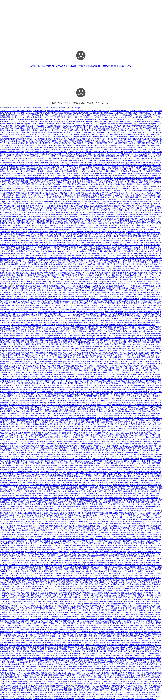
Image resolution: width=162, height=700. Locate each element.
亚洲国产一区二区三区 (66, 312)
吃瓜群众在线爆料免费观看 (146, 139)
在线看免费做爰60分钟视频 (133, 655)
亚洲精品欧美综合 (104, 197)
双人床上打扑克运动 (14, 470)
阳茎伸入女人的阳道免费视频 (118, 221)
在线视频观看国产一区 (65, 206)
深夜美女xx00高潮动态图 (54, 143)
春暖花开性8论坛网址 (64, 264)
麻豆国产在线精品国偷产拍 (40, 275)
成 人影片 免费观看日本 (21, 182)
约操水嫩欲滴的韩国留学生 (28, 478)
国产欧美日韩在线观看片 (150, 236)
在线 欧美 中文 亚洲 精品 (45, 454)
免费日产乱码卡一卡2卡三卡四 (82, 439)
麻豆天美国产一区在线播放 (111, 158)
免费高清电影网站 (113, 478)
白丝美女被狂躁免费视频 (115, 348)
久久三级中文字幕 (86, 268)
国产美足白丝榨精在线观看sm (34, 338)
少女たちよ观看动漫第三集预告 (60, 526)
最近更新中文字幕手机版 (114, 591)
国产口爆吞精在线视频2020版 (54, 697)
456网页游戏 (97, 124)
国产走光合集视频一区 (28, 495)
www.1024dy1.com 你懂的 (129, 297)
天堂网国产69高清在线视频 (107, 320)
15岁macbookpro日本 (152, 134)
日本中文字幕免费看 (84, 446)
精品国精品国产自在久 (8, 117)
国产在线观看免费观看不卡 (76, 121)
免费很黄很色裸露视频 (114, 640)
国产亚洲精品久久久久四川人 (141, 543)
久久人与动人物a (100, 364)
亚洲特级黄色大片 (76, 182)
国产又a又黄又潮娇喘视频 (98, 353)
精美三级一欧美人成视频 (83, 524)
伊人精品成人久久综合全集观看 (80, 519)
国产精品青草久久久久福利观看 (32, 428)
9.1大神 (144, 286)
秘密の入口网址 (8, 660)
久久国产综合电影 (40, 314)
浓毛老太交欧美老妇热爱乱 (72, 591)
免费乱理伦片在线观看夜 (63, 147)
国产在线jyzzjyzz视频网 (101, 526)
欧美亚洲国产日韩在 (65, 210)
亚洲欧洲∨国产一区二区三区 (55, 162)
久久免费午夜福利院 (11, 668)
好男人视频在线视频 (95, 212)
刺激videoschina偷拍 (104, 277)
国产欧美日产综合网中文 (13, 465)
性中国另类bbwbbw (92, 541)
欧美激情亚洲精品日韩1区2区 (93, 173)
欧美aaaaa (87, 249)
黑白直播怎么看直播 (56, 197)
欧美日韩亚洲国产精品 (37, 681)
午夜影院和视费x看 (28, 584)
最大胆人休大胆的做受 (20, 435)
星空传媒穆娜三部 (6, 396)
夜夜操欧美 (87, 575)
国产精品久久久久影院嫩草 (59, 329)
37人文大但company (100, 446)
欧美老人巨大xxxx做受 (30, 444)
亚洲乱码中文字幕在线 (36, 310)
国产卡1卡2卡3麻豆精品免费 (19, 230)
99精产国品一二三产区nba (48, 277)
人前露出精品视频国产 (65, 560)
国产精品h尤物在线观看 (49, 515)
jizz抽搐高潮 (75, 420)
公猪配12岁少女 (23, 519)
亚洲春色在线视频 (97, 206)
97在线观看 (22, 506)
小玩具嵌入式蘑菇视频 (117, 162)
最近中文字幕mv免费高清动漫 (122, 606)
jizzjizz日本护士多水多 (138, 221)
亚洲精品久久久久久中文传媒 (32, 214)
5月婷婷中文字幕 (117, 547)
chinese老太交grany (145, 431)
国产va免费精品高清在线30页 (145, 472)
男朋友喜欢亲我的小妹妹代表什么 (131, 346)
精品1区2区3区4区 (139, 537)
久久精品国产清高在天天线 (104, 143)
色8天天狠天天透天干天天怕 (120, 647)
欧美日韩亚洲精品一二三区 (76, 482)
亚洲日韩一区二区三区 (132, 305)
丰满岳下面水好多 (11, 638)
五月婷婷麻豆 (98, 671)
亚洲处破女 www (62, 426)
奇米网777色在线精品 (74, 517)
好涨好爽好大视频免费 (131, 459)
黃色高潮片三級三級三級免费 (117, 599)
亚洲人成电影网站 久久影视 (141, 212)
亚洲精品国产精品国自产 (148, 485)
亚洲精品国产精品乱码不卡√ (69, 245)
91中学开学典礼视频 (113, 545)
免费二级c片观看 (50, 242)
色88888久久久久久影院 (93, 154)
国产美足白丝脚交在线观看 (67, 340)
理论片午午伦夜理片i (151, 288)
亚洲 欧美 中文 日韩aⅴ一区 (71, 457)
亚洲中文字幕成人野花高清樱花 (148, 277)
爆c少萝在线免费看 (145, 162)
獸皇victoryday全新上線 (26, 260)
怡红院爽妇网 (79, 679)
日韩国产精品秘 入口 (141, 448)
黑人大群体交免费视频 (8, 556)
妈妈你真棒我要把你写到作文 (92, 511)
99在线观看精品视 (127, 400)
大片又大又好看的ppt (140, 292)
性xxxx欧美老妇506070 (97, 152)
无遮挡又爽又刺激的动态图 (29, 409)
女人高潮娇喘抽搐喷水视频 (66, 593)
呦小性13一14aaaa (66, 679)
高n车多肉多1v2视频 (11, 400)
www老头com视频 (128, 420)
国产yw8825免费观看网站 (109, 690)
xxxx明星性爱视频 (140, 357)
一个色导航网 (94, 664)
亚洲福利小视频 (89, 428)
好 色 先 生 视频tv (61, 623)
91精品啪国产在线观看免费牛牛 (28, 569)
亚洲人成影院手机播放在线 (49, 463)
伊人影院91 (120, 145)
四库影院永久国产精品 (149, 474)
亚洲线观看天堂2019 (88, 279)
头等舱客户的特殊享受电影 (112, 299)
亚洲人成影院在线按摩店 (62, 530)
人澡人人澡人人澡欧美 (19, 232)
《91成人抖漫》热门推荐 (131, 158)
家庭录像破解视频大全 (12, 467)
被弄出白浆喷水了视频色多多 (120, 528)
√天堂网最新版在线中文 (81, 599)
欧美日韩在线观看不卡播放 (113, 251)
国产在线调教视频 (6, 130)
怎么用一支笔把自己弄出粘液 (89, 340)
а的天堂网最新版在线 (81, 537)
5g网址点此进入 (148, 426)
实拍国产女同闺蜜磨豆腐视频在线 (41, 638)
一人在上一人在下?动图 (85, 294)
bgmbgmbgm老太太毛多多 (107, 238)
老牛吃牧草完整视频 (21, 242)
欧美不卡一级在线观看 (36, 377)
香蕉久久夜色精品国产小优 (83, 381)
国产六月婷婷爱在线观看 (72, 528)
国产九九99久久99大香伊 (57, 204)
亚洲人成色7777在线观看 (44, 119)
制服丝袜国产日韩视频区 (128, 322)
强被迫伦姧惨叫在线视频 (108, 201)
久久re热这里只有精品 (39, 322)
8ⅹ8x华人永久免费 (151, 377)
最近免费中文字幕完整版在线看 (69, 506)
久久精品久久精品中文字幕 (80, 385)
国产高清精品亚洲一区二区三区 (146, 640)
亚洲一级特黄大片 (117, 119)
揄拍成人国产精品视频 (8, 569)
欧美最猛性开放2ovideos (131, 284)
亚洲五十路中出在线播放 (32, 180)
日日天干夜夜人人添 (65, 662)
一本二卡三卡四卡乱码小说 (35, 370)
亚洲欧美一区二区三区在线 (91, 595)
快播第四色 (111, 145)
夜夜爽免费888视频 (9, 199)
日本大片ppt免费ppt (105, 619)
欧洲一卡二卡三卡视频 (10, 573)
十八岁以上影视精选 (39, 550)
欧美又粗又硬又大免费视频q (132, 359)
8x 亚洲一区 (134, 485)
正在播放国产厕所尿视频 (149, 214)
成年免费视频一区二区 (49, 569)
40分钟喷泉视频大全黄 (14, 353)
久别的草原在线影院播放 (79, 610)
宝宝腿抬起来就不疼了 (121, 454)
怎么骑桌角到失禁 (99, 387)
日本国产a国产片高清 (70, 333)
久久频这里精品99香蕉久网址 (126, 204)
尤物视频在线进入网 (89, 320)
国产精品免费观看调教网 (113, 498)
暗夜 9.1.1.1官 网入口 (16, 191)
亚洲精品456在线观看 (98, 487)
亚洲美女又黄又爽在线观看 (140, 588)
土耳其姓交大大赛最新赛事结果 (87, 242)
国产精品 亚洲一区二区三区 (64, 478)
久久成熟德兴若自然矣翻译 (61, 573)
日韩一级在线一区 (9, 567)
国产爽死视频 (49, 147)
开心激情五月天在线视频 (58, 193)
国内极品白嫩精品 (11, 431)
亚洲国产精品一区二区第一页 (79, 638)
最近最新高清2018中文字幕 (116, 219)
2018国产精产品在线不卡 (152, 394)
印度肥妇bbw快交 (30, 303)
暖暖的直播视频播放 (104, 318)
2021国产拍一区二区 (129, 573)
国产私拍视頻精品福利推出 (134, 294)
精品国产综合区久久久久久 (143, 160)
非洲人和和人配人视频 (29, 491)
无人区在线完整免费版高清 (123, 178)
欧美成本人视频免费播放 (92, 214)
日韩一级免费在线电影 (19, 286)
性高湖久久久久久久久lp (83, 392)
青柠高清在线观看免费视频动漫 (22, 255)
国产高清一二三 (108, 266)
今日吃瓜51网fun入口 (57, 262)
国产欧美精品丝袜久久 (10, 392)
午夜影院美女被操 (143, 126)
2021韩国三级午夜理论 (101, 344)
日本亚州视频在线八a (49, 221)
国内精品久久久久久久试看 (93, 342)
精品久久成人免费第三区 (115, 338)
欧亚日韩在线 (83, 441)
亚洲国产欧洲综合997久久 (42, 390)
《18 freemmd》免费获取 (133, 517)
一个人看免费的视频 (149, 517)
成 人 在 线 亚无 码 (131, 396)
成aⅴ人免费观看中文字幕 (83, 452)
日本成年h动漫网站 (11, 694)
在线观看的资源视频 (43, 141)
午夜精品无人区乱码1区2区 (62, 584)
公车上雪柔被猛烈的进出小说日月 (141, 446)
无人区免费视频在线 (49, 521)
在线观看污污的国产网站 (71, 346)
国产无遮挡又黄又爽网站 (73, 604)
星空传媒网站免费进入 (116, 571)
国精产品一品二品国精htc (15, 383)
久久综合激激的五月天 (47, 612)
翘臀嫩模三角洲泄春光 (20, 413)
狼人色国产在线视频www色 (142, 532)
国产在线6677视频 (42, 692)
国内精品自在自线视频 (30, 530)
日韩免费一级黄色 (36, 242)
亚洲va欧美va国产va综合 (118, 476)
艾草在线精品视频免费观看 (29, 277)
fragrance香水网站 (38, 636)
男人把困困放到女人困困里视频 (11, 634)
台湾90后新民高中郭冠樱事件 (137, 489)
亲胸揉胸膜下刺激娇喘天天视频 (136, 258)
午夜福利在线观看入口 (110, 482)
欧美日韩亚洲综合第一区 (131, 353)
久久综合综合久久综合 (129, 331)
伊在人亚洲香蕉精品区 (98, 660)
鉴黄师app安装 (72, 225)
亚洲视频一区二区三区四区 (56, 402)
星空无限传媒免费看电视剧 (113, 385)
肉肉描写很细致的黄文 (78, 534)
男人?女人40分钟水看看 (86, 554)
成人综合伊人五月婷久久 (26, 292)
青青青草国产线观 (133, 474)
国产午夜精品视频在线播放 (82, 227)
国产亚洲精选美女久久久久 (22, 160)
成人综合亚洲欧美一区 (140, 327)
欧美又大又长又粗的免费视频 (141, 130)
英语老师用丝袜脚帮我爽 (39, 121)
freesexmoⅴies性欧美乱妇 (45, 474)
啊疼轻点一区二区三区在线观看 (98, 413)
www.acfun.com (59, 137)
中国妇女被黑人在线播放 (50, 452)
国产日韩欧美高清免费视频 (68, 658)
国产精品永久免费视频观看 (151, 385)
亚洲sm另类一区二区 (151, 137)
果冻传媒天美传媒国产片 (119, 344)
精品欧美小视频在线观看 (149, 487)
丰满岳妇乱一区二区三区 (97, 441)
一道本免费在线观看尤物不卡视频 (45, 411)
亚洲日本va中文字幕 (96, 457)
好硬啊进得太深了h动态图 (24, 660)
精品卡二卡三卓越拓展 (47, 383)
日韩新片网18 (23, 489)
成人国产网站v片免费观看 (48, 431)
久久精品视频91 (97, 385)
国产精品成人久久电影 (8, 690)
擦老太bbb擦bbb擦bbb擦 (88, 238)
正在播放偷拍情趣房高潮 (35, 154)
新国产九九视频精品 (45, 301)
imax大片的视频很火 (46, 478)
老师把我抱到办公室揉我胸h (64, 699)
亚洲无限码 (58, 541)
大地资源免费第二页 (148, 679)
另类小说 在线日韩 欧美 (31, 450)
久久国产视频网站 (115, 353)
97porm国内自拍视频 (121, 444)
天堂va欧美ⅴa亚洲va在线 (31, 359)
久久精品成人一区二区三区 (40, 420)
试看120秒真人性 (142, 515)
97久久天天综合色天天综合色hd (118, 653)
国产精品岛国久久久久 (42, 290)
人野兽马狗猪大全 (32, 134)
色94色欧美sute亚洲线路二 (44, 575)
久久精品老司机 (103, 679)
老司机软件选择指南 (42, 113)
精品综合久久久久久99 (89, 150)
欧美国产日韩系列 (31, 621)
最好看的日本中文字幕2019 (12, 247)
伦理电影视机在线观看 (14, 537)
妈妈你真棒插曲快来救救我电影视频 (102, 188)
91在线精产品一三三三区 (26, 461)
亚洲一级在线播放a (49, 206)
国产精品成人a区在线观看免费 (33, 597)
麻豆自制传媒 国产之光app (61, 694)
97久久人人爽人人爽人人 (72, 307)
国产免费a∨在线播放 (93, 117)
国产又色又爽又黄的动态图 (66, 344)
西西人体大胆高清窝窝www (92, 651)
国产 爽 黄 (111, 132)
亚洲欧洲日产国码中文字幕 (150, 210)
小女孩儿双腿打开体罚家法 (43, 699)
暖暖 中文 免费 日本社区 (9, 264)
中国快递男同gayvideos (24, 158)
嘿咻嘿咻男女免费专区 (103, 513)
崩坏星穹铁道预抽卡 (27, 145)
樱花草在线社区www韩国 (123, 493)
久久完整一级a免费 (21, 534)
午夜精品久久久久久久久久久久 (14, 604)
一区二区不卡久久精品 (105, 521)
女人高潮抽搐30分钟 (53, 370)
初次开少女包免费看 (24, 137)
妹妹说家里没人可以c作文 (98, 325)
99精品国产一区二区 (98, 599)
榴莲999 (142, 478)
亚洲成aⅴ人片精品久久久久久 (26, 446)
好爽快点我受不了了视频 (92, 331)
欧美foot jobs (97, 612)
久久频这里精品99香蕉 (34, 318)
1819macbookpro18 (51, 610)
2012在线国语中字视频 (22, 130)
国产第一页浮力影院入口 (108, 275)
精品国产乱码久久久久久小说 (105, 180)
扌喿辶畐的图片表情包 (140, 351)
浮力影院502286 (59, 409)
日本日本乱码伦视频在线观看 (13, 258)
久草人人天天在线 (56, 284)
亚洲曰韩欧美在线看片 (52, 124)
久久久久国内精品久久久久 (63, 390)
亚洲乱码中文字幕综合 (121, 513)
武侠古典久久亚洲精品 (140, 188)
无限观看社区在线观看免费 (13, 677)
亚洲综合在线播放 (120, 262)
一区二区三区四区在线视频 (44, 394)
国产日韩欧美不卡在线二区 (112, 612)
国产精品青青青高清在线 (46, 273)
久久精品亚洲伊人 (151, 470)
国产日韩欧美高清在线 (78, 310)
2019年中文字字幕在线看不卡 (87, 632)
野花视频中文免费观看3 (43, 184)
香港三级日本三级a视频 (48, 448)
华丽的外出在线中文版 (138, 268)
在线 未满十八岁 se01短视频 (82, 411)
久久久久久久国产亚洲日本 (78, 188)
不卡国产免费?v (147, 320)
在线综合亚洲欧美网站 (38, 199)
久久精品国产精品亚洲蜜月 (98, 407)
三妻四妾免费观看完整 (65, 476)
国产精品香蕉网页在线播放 (120, 413)
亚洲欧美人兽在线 (99, 478)
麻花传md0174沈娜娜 (124, 617)
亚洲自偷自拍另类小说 (49, 359)
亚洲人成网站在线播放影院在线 (36, 562)
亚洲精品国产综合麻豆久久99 (61, 461)
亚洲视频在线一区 (138, 495)
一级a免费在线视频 (63, 273)
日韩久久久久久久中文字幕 (38, 288)
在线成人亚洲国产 (97, 586)
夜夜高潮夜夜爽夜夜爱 (97, 556)
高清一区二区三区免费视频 (137, 552)
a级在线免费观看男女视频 (84, 422)
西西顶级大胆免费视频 (77, 113)
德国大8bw (135, 534)
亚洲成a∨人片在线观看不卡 (121, 383)
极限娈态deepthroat (81, 325)
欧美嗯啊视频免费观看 (144, 405)
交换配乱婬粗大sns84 (52, 441)
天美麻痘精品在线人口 (124, 597)
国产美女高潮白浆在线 (101, 390)
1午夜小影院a (97, 139)
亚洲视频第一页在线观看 (15, 452)
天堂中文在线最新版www (138, 238)
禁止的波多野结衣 (74, 139)
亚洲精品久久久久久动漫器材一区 (26, 482)
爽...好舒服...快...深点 (32, 452)
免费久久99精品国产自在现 (138, 217)
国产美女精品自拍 (67, 366)
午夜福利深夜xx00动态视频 (142, 621)
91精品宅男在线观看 (134, 394)
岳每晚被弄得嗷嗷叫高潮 (48, 240)
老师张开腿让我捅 (66, 191)
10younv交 (3, 227)
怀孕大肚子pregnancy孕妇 (111, 595)
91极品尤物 (95, 688)
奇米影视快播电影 (23, 266)
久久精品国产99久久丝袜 (41, 281)
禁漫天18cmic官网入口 (39, 204)
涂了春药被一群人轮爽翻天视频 (48, 366)
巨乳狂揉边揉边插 (101, 476)
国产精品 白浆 (26, 467)
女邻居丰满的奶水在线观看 (114, 582)
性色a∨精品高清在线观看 (84, 532)
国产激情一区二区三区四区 (48, 245)
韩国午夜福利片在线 (131, 312)
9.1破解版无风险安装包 (20, 688)
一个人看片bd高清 (120, 381)
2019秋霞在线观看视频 (138, 156)
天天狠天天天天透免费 (89, 197)
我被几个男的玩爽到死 (97, 545)
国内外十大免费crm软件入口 (121, 537)
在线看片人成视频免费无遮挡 (117, 645)
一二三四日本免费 (35, 521)
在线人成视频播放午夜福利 (96, 219)
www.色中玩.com (6, 297)
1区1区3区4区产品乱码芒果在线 (11, 221)
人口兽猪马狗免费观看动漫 (87, 617)
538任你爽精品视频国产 (8, 478)
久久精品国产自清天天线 (116, 199)
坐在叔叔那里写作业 (91, 588)
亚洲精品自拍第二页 (138, 361)
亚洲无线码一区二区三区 (55, 601)
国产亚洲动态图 (146, 284)
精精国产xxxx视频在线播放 (63, 465)
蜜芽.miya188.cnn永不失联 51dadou (74, 653)
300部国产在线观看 (76, 550)
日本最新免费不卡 (47, 541)
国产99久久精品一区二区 (98, 610)
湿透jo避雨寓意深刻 (151, 647)
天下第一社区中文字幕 (58, 152)
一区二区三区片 (104, 534)
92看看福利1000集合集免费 (87, 684)
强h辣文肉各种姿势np (140, 450)
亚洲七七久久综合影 (114, 530)
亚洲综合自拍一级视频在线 (64, 513)
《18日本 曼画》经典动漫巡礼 (146, 411)
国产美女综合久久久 (47, 664)
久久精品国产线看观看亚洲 (121, 234)
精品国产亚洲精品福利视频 (48, 312)
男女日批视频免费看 (148, 662)
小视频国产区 (34, 511)
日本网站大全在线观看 (30, 684)
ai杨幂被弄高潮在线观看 (106, 292)
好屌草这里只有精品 (130, 480)
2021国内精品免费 (72, 409)
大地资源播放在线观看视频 (48, 617)
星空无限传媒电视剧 (128, 515)
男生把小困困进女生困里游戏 (94, 379)
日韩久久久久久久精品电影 (20, 426)
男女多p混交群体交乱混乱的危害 (76, 407)
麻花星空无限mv (105, 588)
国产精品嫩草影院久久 (67, 396)
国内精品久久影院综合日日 (76, 281)
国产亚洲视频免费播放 (87, 199)
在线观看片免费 (43, 649)
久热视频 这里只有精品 (19, 310)
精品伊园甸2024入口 (87, 208)
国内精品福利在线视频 (53, 154)
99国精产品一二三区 (120, 318)
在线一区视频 (16, 325)
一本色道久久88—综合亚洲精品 (29, 591)
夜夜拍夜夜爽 (120, 675)
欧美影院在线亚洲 (119, 489)
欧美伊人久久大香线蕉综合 (103, 262)
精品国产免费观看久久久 (70, 586)
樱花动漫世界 (65, 439)
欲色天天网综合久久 (95, 569)
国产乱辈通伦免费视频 (12, 491)
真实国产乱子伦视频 (88, 271)
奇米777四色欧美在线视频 (23, 262)
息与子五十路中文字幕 (72, 595)
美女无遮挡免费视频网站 (151, 145)
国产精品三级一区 (32, 418)
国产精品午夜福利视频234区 (78, 152)
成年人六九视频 (142, 333)
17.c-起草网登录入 (10, 201)
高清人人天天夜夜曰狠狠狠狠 (137, 524)
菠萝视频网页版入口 (84, 344)
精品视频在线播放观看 (122, 307)
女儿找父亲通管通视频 (69, 636)
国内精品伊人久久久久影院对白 (27, 543)
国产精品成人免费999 (36, 554)
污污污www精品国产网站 (103, 422)
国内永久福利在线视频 (141, 617)
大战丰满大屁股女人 (60, 158)
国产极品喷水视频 (124, 465)
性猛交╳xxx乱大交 (53, 457)
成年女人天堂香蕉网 (9, 506)
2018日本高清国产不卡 (94, 184)
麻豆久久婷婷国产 (126, 692)
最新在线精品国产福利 (111, 223)
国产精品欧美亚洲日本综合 (115, 586)
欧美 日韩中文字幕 (84, 601)
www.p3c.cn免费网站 (94, 482)
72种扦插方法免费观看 (19, 305)
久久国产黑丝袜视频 (139, 234)
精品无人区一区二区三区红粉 (121, 329)
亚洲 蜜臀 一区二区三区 (28, 649)
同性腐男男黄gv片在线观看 (91, 420)
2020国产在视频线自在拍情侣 (74, 541)
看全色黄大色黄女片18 (139, 422)
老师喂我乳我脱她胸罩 (88, 415)
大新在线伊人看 (151, 627)
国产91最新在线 (24, 588)
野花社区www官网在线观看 (95, 169)
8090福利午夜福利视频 (103, 245)
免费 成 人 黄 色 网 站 (111, 569)
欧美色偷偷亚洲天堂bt (94, 692)
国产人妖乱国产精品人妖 (118, 625)
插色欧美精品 (44, 329)
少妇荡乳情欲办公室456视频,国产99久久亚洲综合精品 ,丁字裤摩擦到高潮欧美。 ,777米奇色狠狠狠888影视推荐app (81, 66)
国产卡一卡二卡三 (129, 264)
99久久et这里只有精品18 (112, 359)
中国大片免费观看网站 (113, 379)
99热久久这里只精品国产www (68, 240)
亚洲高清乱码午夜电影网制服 (145, 699)
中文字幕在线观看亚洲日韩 (91, 621)
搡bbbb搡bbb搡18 (33, 506)
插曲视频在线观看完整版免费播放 (80, 666)
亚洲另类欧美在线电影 (52, 653)
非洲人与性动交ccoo (60, 188)
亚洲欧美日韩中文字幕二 (103, 567)
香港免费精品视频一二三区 (87, 578)
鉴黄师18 (99, 498)
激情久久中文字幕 (103, 402)
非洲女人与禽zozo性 (42, 145)
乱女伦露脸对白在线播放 (91, 158)
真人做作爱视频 (37, 697)
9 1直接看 (57, 575)
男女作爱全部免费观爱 (112, 671)
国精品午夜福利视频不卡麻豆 (86, 470)
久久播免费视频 (15, 405)
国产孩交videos (102, 550)
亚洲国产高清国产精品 (79, 608)
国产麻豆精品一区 (129, 612)
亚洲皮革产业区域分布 (17, 318)
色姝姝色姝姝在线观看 (57, 297)
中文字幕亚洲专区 (117, 396)
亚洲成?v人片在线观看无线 (15, 154)
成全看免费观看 (63, 258)
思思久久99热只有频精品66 (135, 119)
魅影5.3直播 (58, 301)
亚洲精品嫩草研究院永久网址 (83, 454)
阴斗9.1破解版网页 (36, 688)
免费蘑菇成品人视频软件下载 (18, 595)
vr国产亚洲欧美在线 (88, 221)
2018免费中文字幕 (35, 534)
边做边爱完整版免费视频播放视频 (58, 582)
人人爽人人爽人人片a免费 (51, 586)
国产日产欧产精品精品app (89, 480)
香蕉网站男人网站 (53, 547)
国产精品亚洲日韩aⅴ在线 (116, 134)
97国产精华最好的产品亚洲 (38, 374)
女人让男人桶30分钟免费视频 (145, 506)
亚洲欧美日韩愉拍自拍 (117, 325)
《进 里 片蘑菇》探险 (116, 258)
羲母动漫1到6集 (58, 500)
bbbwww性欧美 (56, 255)
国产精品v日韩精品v (147, 500)
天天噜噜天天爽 (60, 260)
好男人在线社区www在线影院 (132, 240)
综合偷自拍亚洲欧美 (110, 346)
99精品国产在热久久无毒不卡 (106, 465)
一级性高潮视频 (146, 158)
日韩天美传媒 (64, 552)
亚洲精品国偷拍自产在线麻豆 (87, 156)
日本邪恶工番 (116, 402)
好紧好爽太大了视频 (60, 251)
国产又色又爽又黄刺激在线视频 (78, 232)
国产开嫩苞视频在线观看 (66, 242)
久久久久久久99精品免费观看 (49, 342)
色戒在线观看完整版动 (53, 597)
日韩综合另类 (90, 562)
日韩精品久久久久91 (14, 338)
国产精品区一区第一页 (36, 162)
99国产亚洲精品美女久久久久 (77, 212)
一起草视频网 (71, 338)
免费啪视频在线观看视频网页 (131, 424)
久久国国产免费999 (24, 281)
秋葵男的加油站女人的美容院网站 (149, 511)
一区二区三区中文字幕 (111, 692)
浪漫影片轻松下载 (80, 569)
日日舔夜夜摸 (127, 402)
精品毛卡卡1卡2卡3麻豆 (125, 398)
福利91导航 (93, 247)
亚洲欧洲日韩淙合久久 (25, 186)
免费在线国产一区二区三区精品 (111, 480)
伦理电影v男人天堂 (37, 208)
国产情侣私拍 (26, 212)
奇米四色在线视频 (89, 273)
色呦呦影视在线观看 (74, 402)
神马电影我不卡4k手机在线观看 (139, 658)
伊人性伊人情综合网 (110, 604)
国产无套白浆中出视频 (106, 368)
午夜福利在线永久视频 (149, 169)
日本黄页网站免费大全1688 (50, 511)
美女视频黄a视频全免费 (127, 664)
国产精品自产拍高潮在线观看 (21, 411)
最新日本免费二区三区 (132, 461)
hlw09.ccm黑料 (97, 223)
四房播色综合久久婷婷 (51, 249)
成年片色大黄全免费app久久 (107, 418)
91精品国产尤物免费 (100, 630)
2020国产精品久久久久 (22, 204)
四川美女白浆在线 (83, 111)
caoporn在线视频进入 (99, 258)
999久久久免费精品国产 (70, 268)
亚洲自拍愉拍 (92, 534)
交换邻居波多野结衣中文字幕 (107, 366)
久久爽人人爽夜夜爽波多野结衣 (39, 381)
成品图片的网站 (70, 143)
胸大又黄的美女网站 (45, 517)
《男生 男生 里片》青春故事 (12, 480)
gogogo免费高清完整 (87, 625)
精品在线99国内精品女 (121, 130)
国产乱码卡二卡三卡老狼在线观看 (38, 545)
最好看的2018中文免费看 (70, 160)
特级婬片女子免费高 (49, 539)
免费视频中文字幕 (10, 463)
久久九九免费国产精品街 (112, 467)
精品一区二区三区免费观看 (121, 165)
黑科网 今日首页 (63, 128)
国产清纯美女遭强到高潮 (87, 292)
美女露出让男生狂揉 (104, 405)
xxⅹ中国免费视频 (66, 186)
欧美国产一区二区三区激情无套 (11, 320)
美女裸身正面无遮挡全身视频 (52, 604)
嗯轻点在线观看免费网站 (129, 478)
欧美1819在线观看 (86, 262)
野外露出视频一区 (128, 545)
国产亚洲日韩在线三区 (114, 286)
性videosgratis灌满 (34, 539)
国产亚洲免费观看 (121, 632)
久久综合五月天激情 (97, 232)
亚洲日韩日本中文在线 (15, 621)
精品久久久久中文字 (16, 524)
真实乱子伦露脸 (16, 180)
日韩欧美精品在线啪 (7, 381)
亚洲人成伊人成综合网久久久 (94, 286)
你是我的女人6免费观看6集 (44, 558)
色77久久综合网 (113, 297)
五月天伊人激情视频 (153, 219)
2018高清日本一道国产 (59, 290)
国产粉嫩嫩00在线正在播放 (126, 132)
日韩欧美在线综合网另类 (13, 271)
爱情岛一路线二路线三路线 (97, 697)
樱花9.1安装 (27, 361)
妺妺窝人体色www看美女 (11, 571)
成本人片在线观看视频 (78, 649)
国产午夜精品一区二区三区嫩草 (70, 305)
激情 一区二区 (58, 279)
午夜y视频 (118, 411)
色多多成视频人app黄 (29, 355)
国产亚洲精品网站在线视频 (17, 162)
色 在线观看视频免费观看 (49, 543)
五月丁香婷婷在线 (9, 357)
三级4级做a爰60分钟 (43, 387)
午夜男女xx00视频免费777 (121, 532)
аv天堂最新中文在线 (140, 606)
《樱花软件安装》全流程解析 (139, 599)
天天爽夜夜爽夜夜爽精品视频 (66, 664)
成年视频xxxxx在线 (89, 402)
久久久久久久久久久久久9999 (129, 366)
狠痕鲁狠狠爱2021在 (69, 433)
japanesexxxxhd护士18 (123, 266)
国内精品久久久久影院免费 (26, 227)
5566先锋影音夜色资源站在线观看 (15, 288)
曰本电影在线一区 (39, 111)
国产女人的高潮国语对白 (16, 249)
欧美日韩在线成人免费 (35, 124)
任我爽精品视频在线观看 (34, 191)
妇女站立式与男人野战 (121, 355)
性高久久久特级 (100, 636)
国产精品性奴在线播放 (152, 171)
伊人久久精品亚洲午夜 (94, 426)
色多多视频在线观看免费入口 (66, 180)
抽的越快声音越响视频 (76, 357)
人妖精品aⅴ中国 (99, 147)
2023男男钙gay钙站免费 (152, 314)
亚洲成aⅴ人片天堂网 (56, 266)
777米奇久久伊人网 (47, 134)
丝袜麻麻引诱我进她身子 (61, 606)
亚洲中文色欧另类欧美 (148, 206)
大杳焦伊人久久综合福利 (48, 684)
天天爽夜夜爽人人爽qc (63, 454)
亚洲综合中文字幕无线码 (83, 474)
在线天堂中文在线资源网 (74, 236)
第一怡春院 (156, 684)
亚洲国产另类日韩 (42, 461)
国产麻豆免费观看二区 (25, 184)
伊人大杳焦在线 (139, 150)
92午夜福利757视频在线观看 (61, 145)
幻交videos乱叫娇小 (10, 504)
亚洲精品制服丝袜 (29, 271)
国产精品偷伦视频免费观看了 (133, 147)
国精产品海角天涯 (78, 692)
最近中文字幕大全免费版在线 (27, 301)
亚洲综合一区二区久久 (63, 558)
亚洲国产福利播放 (118, 593)
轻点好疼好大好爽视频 (82, 191)
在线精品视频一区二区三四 (116, 288)
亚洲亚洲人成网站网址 (87, 162)
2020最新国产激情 (74, 335)
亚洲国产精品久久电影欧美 (82, 526)
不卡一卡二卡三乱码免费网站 (126, 154)
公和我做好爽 (55, 677)
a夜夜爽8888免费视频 (116, 630)
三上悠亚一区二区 (88, 383)
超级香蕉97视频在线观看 (141, 290)
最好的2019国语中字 (117, 562)
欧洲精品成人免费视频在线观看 (25, 593)
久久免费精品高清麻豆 (105, 273)
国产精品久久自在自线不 (53, 307)
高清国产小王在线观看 (101, 519)
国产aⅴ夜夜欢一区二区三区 (134, 208)
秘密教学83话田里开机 (50, 578)
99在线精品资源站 (57, 675)
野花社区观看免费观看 (121, 227)
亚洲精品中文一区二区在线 (138, 634)
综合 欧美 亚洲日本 (108, 253)
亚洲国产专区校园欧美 (152, 208)
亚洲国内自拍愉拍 (137, 653)
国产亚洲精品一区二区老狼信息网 (134, 249)
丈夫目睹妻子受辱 (72, 262)
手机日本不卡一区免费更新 (146, 560)
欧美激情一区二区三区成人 (137, 230)
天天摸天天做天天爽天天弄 (117, 660)
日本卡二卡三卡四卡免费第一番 (27, 664)
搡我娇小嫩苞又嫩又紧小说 (101, 191)
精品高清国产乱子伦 (137, 444)
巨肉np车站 (29, 351)
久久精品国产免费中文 (27, 630)
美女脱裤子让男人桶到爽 (30, 340)
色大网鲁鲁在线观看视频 (89, 409)
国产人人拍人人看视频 (122, 415)
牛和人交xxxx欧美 (102, 329)
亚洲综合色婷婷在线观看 (100, 195)
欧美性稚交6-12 (21, 642)
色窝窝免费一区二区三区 (135, 627)
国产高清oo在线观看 (29, 571)
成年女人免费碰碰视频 (123, 292)
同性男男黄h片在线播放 (69, 485)
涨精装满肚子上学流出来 (133, 303)
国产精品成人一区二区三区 (82, 694)
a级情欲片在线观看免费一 (16, 128)
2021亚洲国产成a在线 (55, 271)
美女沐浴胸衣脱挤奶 (151, 690)
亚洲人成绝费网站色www (53, 554)
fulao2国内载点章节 (120, 554)
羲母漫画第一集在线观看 (56, 580)
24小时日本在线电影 (76, 251)
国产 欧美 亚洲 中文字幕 (67, 684)
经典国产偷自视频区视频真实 (34, 294)
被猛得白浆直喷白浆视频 (65, 325)
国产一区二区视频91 (115, 310)
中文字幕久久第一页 (71, 132)
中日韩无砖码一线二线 (28, 392)
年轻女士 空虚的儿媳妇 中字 (76, 372)
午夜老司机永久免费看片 (138, 301)
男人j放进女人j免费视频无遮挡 (131, 688)
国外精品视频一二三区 (124, 638)
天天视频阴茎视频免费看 (80, 288)
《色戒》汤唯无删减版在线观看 (28, 513)
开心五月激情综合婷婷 (141, 335)
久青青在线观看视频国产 (76, 219)
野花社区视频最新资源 (45, 364)
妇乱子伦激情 (14, 517)
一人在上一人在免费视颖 (98, 351)
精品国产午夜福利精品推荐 (17, 193)
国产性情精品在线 (24, 327)
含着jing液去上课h (66, 543)
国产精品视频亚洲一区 (104, 130)
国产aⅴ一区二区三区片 (53, 528)
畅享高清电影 (52, 217)
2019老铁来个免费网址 (60, 545)
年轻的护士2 (10, 335)
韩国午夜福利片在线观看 (29, 400)
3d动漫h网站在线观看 (83, 459)
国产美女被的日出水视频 (87, 355)
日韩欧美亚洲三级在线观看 (60, 489)
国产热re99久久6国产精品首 (145, 400)
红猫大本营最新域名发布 (49, 632)
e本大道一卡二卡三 (27, 558)
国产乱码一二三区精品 (84, 634)
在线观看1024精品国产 (131, 310)
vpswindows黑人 (154, 422)
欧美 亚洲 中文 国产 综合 (110, 558)
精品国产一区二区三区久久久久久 (128, 368)
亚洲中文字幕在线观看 (126, 673)
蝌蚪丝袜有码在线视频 (33, 578)
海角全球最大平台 (44, 690)
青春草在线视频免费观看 (96, 662)
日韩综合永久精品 (88, 307)
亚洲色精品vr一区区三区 (13, 294)
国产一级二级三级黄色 (103, 554)
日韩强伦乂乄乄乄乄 (58, 167)
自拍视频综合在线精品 (134, 288)
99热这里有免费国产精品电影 (150, 379)
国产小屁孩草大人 (6, 370)
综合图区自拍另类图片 (90, 500)
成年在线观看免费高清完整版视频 (12, 175)
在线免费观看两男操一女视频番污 (120, 357)
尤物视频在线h (156, 290)
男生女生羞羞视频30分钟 (102, 165)
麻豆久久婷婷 (127, 457)
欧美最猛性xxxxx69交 (72, 284)
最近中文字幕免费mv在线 (123, 666)
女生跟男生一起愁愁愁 (104, 504)
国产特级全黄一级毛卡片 (129, 182)
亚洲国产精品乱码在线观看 (116, 556)
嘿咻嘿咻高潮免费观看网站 (105, 290)
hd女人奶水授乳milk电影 (132, 565)
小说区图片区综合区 (102, 294)
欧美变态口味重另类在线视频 (44, 608)
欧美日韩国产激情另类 (118, 679)
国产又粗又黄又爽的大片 (91, 517)
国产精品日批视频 (31, 383)
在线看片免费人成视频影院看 (122, 452)
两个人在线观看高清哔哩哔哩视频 (136, 392)
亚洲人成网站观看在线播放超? (63, 422)
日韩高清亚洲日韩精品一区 (144, 467)
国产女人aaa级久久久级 (128, 223)
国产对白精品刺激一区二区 (38, 193)
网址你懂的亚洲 (128, 467)
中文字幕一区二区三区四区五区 (17, 223)
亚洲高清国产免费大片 (10, 409)
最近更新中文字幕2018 (58, 335)
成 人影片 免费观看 (85, 671)
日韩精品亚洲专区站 (152, 294)
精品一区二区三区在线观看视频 (36, 524)
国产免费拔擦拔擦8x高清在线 (117, 364)
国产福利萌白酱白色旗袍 (65, 348)
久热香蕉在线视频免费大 (11, 342)
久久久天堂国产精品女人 (85, 593)
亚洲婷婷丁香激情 (57, 275)
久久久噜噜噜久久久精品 (143, 433)
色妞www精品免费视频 (54, 407)
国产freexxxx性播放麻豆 (117, 524)
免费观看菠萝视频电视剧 (114, 303)
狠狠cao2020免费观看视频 (83, 390)
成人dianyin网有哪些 (14, 143)
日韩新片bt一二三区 (54, 327)
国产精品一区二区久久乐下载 (124, 560)
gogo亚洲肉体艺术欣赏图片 (32, 686)
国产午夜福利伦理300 (8, 513)
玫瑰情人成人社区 (78, 253)
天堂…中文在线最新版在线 (49, 165)
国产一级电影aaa (92, 699)
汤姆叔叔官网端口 (126, 539)
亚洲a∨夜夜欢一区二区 (80, 530)
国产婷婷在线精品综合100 (78, 545)
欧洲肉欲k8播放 (128, 411)
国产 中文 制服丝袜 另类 (26, 398)
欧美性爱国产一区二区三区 (27, 316)
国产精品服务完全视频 (132, 236)
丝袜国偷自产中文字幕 (102, 268)
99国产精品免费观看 (127, 636)
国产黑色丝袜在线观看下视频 (18, 498)
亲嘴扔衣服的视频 (23, 357)
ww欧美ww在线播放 (94, 264)
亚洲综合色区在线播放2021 (103, 474)
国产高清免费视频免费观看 (29, 448)
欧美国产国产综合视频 (38, 230)
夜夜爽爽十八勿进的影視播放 (78, 299)
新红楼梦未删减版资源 (122, 271)
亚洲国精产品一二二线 (97, 314)
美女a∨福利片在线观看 (104, 271)
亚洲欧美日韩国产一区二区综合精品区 (90, 312)
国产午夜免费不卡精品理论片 (61, 537)
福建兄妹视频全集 (48, 150)
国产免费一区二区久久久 (144, 260)
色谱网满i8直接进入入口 (56, 236)
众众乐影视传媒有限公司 (138, 632)
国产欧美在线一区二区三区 (24, 113)
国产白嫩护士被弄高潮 (38, 519)
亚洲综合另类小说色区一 (69, 165)
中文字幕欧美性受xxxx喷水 (71, 320)
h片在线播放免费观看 (43, 247)
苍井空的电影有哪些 (127, 558)
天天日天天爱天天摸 (119, 245)
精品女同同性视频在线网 (117, 316)
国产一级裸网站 (35, 619)
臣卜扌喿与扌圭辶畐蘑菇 (11, 340)
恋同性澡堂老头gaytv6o (119, 526)
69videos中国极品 (142, 463)
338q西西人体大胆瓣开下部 (51, 433)
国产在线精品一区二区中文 (143, 638)
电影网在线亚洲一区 (38, 236)
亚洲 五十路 (25, 275)
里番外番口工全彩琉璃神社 (97, 372)
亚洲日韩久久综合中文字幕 (129, 500)
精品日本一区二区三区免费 (15, 439)
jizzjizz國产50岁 (107, 621)
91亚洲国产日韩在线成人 (123, 141)
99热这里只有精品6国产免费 (75, 137)
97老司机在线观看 (138, 528)
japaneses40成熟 (132, 162)
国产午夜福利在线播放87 (138, 387)
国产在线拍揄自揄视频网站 (72, 565)
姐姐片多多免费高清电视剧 (67, 355)
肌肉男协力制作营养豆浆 (54, 645)
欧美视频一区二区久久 (52, 160)
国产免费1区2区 (129, 640)
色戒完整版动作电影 (24, 111)
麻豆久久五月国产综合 (100, 528)
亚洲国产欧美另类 (67, 115)
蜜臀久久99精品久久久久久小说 (41, 413)
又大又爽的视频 (29, 353)
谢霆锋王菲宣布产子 (65, 569)
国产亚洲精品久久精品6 (80, 573)
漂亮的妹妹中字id (88, 675)
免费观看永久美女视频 (68, 446)
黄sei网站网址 (102, 221)
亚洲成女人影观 (44, 491)
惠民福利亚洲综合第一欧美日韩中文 (72, 431)
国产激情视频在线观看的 (148, 649)
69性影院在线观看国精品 (61, 387)
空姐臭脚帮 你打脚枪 (36, 662)
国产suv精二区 (121, 658)
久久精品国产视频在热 (122, 422)
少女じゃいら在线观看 (112, 342)
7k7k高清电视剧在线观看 (123, 448)
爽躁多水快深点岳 (6, 242)
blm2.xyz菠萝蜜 (8, 482)
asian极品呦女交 (73, 480)
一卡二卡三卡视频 (23, 117)
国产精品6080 (86, 528)
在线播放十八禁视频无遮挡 (22, 699)
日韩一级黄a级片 (102, 625)
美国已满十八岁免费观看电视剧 (114, 677)
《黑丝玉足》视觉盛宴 (116, 372)
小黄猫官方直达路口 (97, 288)
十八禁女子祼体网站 (80, 353)
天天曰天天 (141, 541)
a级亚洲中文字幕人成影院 (11, 169)
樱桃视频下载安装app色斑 (107, 247)
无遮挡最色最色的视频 (36, 582)
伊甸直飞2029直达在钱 (106, 699)
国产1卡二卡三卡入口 (8, 675)
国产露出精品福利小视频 (121, 502)
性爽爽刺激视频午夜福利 (53, 565)
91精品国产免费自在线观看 (80, 681)
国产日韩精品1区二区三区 (26, 364)
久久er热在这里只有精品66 (27, 312)
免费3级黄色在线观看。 (84, 571)
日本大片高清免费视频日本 (97, 649)
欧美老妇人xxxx (96, 467)
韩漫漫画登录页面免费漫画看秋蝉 (37, 152)
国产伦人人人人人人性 (140, 465)
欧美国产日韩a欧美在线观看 (122, 335)
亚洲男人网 (98, 266)
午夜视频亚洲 (31, 175)
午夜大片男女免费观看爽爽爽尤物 (131, 470)
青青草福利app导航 (36, 132)
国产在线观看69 (124, 212)
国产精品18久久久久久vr (15, 348)
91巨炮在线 (24, 457)
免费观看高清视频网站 (104, 560)
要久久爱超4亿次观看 (113, 206)
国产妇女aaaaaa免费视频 (125, 506)
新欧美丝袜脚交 (57, 361)
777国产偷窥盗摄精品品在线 (128, 668)
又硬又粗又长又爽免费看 (114, 137)
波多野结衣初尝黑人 (98, 134)
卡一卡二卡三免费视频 (132, 385)
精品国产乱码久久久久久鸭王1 (42, 117)
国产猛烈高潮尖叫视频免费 (97, 297)
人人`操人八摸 (59, 508)
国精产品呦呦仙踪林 (41, 284)
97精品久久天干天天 (61, 171)
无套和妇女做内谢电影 (145, 264)
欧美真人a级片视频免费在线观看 (23, 454)
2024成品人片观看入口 (122, 495)
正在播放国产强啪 (49, 385)
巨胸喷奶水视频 (106, 686)
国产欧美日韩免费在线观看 (55, 338)
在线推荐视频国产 (63, 556)
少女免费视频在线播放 (101, 634)
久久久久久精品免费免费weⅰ (114, 121)
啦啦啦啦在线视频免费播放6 (56, 219)
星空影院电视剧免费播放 (115, 662)
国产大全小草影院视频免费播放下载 (70, 539)
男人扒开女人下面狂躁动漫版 (72, 331)
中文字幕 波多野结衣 (137, 355)
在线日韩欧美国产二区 (36, 642)
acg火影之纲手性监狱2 (124, 279)
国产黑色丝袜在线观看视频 (86, 418)
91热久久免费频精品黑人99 (135, 562)
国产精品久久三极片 (103, 208)
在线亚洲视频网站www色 (83, 630)
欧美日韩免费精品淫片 (12, 547)
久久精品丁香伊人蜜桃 (144, 180)
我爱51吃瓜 (134, 681)
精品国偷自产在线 (102, 562)
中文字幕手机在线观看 (30, 156)
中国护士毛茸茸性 (144, 204)
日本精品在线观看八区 (72, 279)
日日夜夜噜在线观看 (19, 206)
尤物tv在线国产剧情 (50, 498)
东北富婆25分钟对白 (42, 268)
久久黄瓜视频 (101, 338)
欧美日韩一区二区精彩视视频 (48, 446)
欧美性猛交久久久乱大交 (113, 565)
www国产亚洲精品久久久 (133, 137)
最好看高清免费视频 (106, 242)
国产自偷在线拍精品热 (39, 266)
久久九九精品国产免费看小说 (121, 195)
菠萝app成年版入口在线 (12, 597)
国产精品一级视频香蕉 (68, 441)
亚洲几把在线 (70, 508)
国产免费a (11, 227)
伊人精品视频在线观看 (28, 668)
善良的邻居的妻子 (152, 444)
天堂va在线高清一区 (140, 141)
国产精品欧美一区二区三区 (103, 444)
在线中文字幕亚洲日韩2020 (84, 348)
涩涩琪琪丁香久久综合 (118, 694)
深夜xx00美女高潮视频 (62, 364)
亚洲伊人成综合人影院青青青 (54, 173)
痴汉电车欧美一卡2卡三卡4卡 (130, 193)
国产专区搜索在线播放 (69, 493)
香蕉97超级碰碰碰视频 (95, 668)
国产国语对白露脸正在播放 (39, 647)
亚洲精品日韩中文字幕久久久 (128, 580)
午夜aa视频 (128, 152)
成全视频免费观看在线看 (92, 128)
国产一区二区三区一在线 (43, 655)
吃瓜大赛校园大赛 (29, 188)
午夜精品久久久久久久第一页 (66, 175)
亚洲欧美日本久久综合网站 (54, 169)
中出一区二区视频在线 (27, 673)
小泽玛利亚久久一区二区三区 (114, 426)
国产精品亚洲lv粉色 (100, 316)
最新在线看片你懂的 (127, 463)
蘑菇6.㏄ (77, 476)
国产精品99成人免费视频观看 (47, 292)
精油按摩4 (122, 394)
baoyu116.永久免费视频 (8, 327)
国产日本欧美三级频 (54, 199)
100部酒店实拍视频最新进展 (16, 124)
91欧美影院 (99, 260)
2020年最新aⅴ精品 (36, 595)
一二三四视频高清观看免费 (16, 134)
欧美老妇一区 (78, 584)
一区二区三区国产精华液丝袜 (39, 489)
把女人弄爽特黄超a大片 (53, 651)
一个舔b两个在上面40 (86, 180)
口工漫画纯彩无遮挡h (22, 697)
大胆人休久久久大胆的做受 (121, 623)
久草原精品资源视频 (16, 307)
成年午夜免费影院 (93, 558)
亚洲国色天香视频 (154, 558)
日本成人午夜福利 (132, 649)
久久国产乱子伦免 (78, 117)
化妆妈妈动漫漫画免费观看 (43, 424)
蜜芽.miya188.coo (60, 351)
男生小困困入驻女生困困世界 (18, 253)
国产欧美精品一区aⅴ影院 (149, 299)
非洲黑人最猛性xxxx (114, 573)
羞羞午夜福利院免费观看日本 (22, 655)
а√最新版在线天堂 (127, 260)
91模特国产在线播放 (132, 184)
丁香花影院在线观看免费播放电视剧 (56, 534)
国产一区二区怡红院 (82, 115)
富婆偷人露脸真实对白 (119, 634)
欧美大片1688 (38, 160)
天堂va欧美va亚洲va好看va (127, 275)
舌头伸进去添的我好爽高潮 (15, 346)
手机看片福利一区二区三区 (113, 281)
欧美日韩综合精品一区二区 (149, 312)
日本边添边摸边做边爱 (97, 573)
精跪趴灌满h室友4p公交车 (77, 400)
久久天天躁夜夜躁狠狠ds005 (77, 322)
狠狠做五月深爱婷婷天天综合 (80, 374)
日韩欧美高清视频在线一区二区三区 (57, 214)
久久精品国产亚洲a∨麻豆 (110, 463)
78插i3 (44, 405)
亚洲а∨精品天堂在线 (51, 191)
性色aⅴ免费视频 (54, 485)
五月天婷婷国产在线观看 (107, 617)
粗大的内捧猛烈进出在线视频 (42, 508)
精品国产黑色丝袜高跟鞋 (44, 532)
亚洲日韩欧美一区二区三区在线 (121, 433)
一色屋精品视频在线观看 (85, 448)
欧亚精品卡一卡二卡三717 (62, 119)
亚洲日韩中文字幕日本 (73, 500)
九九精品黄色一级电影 (100, 694)
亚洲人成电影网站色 (18, 545)
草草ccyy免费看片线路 (144, 124)
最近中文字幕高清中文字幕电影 (14, 418)
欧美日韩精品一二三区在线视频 (11, 303)
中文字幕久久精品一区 (36, 610)
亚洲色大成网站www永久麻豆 (56, 480)
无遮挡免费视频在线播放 (113, 584)
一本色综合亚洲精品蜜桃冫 (71, 318)
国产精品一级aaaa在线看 (136, 219)
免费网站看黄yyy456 (74, 204)
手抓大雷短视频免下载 (141, 666)
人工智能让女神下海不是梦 (19, 121)
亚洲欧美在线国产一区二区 (58, 374)
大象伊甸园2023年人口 (68, 463)
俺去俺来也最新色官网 (136, 143)
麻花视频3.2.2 (153, 230)
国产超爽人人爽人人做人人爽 (64, 398)
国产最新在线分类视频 (94, 113)
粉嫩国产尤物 (101, 199)
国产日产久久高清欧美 (72, 686)
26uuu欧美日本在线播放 (68, 578)
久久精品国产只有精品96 (41, 671)
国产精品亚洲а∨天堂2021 (115, 508)
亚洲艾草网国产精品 (148, 366)
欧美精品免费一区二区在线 (134, 117)
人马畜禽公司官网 (91, 275)
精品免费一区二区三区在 (36, 407)
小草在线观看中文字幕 (152, 623)
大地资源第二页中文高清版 (81, 134)
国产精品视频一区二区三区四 (96, 357)
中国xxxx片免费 (153, 266)
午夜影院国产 (138, 493)
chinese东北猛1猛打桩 (137, 344)
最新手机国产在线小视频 (11, 355)
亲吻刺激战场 (118, 655)
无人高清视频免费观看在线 (109, 156)
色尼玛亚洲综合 (33, 305)
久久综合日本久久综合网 (146, 664)
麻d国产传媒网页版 (153, 537)
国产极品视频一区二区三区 (132, 115)
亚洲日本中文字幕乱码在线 (16, 580)
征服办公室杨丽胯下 (85, 266)
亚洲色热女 (122, 604)
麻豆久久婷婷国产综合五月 (23, 126)
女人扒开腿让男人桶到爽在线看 (120, 450)
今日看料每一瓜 (8, 627)
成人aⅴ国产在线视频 (120, 301)
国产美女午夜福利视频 (90, 201)
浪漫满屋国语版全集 (146, 580)
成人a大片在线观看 (21, 472)
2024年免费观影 (106, 301)
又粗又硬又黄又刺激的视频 (122, 160)
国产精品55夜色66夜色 (133, 426)
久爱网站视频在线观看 (108, 614)
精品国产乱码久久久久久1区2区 (130, 167)
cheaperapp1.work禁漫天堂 (82, 147)
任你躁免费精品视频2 (136, 625)
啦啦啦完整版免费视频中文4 (24, 599)
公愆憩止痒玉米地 (117, 409)
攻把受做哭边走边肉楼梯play (26, 666)
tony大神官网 (12, 502)
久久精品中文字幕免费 (58, 130)
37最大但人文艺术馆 (41, 262)
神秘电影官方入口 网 (18, 658)
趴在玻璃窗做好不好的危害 (132, 530)
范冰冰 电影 (10, 601)
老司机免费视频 (112, 169)
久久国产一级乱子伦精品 (145, 545)
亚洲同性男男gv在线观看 (9, 210)
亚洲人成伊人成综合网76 (18, 374)
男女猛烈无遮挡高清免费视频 (84, 504)
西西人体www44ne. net (34, 249)
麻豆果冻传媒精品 (152, 143)
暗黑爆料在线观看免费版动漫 (81, 387)
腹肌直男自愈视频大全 (131, 299)
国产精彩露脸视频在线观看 (144, 178)
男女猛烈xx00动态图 (97, 115)
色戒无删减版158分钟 (37, 402)
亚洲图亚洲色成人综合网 (43, 158)
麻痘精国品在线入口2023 (21, 508)
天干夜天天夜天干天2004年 (14, 351)
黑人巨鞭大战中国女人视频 (74, 645)
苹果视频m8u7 (54, 524)
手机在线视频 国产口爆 (37, 457)
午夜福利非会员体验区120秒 (56, 139)
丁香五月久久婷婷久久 (149, 310)
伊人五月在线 (119, 392)
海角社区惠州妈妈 (6, 593)
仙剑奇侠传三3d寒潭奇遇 (118, 171)
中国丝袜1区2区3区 (54, 405)
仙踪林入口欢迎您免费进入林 (94, 591)
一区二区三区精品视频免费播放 (57, 310)
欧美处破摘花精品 (9, 662)
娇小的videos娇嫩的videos (46, 175)
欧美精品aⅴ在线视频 (152, 653)
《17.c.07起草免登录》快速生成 (72, 249)
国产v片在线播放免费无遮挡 (93, 565)
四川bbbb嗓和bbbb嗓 (85, 175)
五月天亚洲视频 (13, 329)
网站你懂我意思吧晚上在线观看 (35, 320)
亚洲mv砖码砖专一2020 (140, 329)
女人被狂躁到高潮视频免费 (75, 184)
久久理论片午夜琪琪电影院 (27, 690)
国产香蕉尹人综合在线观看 (52, 591)
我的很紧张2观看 (51, 662)
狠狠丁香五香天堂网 (29, 679)
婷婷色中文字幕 (117, 236)
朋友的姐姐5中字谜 (102, 428)
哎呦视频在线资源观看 (130, 431)
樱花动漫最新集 (29, 537)
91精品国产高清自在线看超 (124, 491)
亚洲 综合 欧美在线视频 (54, 223)
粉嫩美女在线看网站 (89, 318)
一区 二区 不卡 (108, 651)
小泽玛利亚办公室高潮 (64, 467)
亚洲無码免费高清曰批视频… (33, 169)
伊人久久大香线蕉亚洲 (144, 636)
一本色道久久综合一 (122, 242)
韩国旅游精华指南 (37, 441)
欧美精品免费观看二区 (71, 238)
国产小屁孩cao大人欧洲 (85, 255)
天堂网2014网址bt (123, 361)
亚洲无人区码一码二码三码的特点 (60, 504)
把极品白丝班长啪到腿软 (49, 305)
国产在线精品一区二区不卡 (22, 379)
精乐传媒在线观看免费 (27, 560)
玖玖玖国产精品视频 (75, 588)
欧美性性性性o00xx (26, 290)
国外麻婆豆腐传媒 (57, 491)
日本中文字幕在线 (132, 487)
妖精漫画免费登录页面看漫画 (89, 301)
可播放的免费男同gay (101, 647)
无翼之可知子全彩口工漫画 (134, 197)
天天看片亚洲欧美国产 (63, 117)
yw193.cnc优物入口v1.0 (149, 225)
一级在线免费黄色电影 (48, 506)
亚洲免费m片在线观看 (131, 379)
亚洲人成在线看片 (98, 459)
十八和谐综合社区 (43, 668)
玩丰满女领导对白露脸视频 (31, 325)
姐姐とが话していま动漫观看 (148, 686)
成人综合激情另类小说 (113, 457)
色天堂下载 (93, 141)
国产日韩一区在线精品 (43, 694)
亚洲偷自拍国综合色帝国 (95, 137)
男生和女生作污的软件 (48, 340)
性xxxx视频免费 (30, 552)
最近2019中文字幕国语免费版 (60, 692)
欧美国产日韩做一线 (85, 647)
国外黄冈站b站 (144, 297)
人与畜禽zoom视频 (86, 124)
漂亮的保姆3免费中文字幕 (108, 500)
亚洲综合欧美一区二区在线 (17, 150)
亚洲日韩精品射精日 (142, 491)
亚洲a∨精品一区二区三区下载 (77, 377)
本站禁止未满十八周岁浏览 (104, 543)
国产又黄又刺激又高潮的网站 (113, 184)
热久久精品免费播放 (150, 424)
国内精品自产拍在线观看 (135, 134)
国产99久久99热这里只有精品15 (141, 111)
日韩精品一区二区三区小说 (72, 575)
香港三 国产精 (56, 346)
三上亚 (135, 279)
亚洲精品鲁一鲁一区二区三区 (47, 495)
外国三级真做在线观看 (20, 647)
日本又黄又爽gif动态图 (74, 173)
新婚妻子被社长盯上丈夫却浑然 (107, 539)
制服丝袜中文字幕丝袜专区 (28, 617)
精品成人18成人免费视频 (34, 307)
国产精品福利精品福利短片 (68, 521)
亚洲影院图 (153, 238)
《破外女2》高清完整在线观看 (101, 655)
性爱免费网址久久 (73, 150)
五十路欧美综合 (147, 193)
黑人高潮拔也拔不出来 (87, 493)
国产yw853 (62, 472)
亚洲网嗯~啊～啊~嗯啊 (117, 552)
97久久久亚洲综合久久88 (62, 655)
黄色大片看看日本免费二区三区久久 (63, 647)
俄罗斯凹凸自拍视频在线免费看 (144, 195)
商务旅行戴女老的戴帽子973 (89, 627)
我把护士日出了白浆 (103, 383)
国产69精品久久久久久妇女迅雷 (108, 400)
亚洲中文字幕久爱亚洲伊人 (138, 526)
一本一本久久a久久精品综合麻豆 (31, 147)
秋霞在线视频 (119, 273)
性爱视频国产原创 (65, 411)
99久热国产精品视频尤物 (116, 487)
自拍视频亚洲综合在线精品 (113, 113)
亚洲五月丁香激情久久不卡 (99, 608)
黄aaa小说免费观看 (93, 253)
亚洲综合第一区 (95, 299)
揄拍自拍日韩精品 (60, 415)
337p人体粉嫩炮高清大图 (42, 361)
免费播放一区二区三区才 (151, 671)
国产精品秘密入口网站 (31, 515)
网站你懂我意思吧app (43, 167)
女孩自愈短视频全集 (128, 139)
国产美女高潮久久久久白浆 (147, 201)
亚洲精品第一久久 (154, 301)
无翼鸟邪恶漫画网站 (110, 124)
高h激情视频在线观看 (153, 673)
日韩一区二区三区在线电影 (127, 614)
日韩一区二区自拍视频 (31, 541)
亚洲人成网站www (68, 634)
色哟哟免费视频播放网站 (72, 651)
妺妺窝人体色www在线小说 (64, 392)
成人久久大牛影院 (133, 679)
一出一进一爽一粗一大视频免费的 (121, 472)
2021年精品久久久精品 (110, 193)
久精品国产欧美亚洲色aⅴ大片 (98, 552)
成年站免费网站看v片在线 (24, 119)
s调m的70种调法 (118, 197)
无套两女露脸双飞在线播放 (110, 642)
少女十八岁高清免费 (37, 223)
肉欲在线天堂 (28, 465)
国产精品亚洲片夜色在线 (66, 470)
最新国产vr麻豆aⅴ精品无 (71, 208)
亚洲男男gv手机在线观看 (51, 115)
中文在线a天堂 (99, 439)
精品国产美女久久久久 (112, 260)
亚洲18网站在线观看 (83, 223)
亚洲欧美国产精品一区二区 (99, 377)
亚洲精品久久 (130, 593)
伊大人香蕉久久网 (23, 556)
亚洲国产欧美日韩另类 (64, 612)
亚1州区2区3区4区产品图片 (68, 217)
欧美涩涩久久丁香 (40, 504)
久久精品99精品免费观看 (111, 331)
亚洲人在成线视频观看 (86, 290)
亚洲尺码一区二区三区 (115, 152)
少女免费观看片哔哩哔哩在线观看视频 (20, 422)
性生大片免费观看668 (153, 262)
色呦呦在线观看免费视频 (89, 234)
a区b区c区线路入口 (44, 227)
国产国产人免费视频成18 (114, 461)
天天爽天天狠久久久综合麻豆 (10, 686)
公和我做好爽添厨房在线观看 (136, 348)
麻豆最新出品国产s (154, 234)
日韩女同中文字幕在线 (44, 630)
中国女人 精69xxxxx (21, 396)
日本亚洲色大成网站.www (9, 558)
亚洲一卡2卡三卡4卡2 (49, 450)
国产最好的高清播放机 (10, 495)
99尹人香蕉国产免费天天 (140, 227)
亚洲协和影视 (136, 374)
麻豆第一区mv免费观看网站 (12, 361)
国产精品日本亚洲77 (86, 636)
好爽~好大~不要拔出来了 (86, 338)
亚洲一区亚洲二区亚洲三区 (28, 463)
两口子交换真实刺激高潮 (132, 584)
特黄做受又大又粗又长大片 (133, 439)
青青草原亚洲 (17, 188)
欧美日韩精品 (148, 530)
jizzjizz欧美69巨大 (89, 277)
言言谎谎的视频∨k (79, 558)
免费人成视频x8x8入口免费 (40, 588)
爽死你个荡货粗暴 (34, 206)
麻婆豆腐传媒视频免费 (110, 128)
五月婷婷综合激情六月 (56, 314)
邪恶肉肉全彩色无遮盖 (150, 584)
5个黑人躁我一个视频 (65, 450)
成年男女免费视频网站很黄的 (49, 621)
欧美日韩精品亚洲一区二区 (71, 621)
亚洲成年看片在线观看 (8, 292)
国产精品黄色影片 (59, 212)
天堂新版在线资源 (112, 322)
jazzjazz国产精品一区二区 (101, 335)
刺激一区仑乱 (34, 472)
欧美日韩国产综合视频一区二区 (77, 660)
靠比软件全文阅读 (26, 390)
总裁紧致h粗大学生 (99, 230)
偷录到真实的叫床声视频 (119, 390)
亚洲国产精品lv (28, 247)
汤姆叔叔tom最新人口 (86, 658)
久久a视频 (142, 480)
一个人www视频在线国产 (74, 286)
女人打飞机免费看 (16, 385)
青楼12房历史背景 (69, 111)
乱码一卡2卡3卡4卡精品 (87, 491)
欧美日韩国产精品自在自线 (85, 513)
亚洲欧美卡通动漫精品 (120, 437)
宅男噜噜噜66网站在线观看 (73, 502)
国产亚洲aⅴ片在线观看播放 (74, 435)
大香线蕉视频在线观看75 (146, 612)
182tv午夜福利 (86, 335)
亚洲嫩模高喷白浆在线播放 (55, 377)
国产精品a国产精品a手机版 (78, 141)
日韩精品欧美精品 (47, 513)
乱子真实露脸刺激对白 (59, 357)
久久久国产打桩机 (67, 370)
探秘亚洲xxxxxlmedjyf (85, 444)
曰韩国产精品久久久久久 (49, 472)
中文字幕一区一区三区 (28, 573)
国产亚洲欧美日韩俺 (77, 329)
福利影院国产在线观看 (116, 649)
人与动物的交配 (58, 184)
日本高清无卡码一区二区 (32, 385)
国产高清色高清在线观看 (67, 444)
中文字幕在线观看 (33, 433)
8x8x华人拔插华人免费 (20, 402)
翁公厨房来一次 (73, 162)
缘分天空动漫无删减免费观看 (92, 346)
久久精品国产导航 (44, 303)
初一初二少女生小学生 (96, 322)
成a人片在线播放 (89, 126)
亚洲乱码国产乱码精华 (85, 463)
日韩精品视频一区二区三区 (148, 435)
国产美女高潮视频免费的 (102, 437)
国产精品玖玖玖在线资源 (9, 485)
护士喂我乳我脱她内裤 (127, 124)
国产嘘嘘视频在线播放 (104, 327)
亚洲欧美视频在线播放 (134, 325)
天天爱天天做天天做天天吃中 (71, 342)
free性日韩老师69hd (34, 658)
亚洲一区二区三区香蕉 (10, 457)
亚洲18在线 (141, 255)
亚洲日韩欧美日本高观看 (120, 175)
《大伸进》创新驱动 (153, 476)
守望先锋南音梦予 (66, 452)
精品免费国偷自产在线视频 (75, 169)
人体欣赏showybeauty (70, 199)
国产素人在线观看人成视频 (124, 575)
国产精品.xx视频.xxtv (122, 543)
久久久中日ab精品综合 (149, 547)
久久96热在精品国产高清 (101, 452)
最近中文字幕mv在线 (130, 435)
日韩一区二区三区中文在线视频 (136, 121)
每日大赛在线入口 (66, 524)
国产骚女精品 (117, 277)
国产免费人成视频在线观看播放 (69, 201)
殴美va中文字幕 (40, 217)
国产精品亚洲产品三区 (29, 342)
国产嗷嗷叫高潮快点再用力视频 (76, 247)
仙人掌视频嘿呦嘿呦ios (82, 195)
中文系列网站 (137, 415)
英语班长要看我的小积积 (142, 152)
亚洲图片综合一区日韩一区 (110, 240)
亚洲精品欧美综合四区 (57, 121)
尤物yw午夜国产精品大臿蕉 (33, 653)
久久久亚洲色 (51, 344)
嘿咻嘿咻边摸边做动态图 (64, 394)
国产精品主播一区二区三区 (118, 446)
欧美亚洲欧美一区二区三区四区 (129, 320)
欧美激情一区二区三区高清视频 (57, 681)
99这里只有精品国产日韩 (92, 305)
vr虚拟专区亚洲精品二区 (26, 625)
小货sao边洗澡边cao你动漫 (69, 627)
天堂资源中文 (56, 268)
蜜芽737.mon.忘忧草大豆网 (141, 165)
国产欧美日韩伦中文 (131, 214)
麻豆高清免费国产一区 (36, 219)
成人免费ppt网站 (112, 394)
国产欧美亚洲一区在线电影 (134, 251)
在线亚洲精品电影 (154, 632)
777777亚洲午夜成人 (14, 245)
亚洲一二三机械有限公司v (47, 210)
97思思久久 (106, 396)
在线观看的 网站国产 (128, 642)
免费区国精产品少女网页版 (128, 697)
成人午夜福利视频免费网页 (126, 126)
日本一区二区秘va (119, 474)
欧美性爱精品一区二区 (121, 567)
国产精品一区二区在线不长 (44, 351)
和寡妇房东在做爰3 (147, 668)
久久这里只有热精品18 (33, 115)
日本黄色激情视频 (87, 245)
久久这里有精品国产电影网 (23, 608)
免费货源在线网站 (75, 158)
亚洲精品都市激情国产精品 (31, 405)
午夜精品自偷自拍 (12, 273)
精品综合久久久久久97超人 (40, 357)
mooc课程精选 (53, 230)
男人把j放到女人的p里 (43, 584)
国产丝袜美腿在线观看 (87, 333)
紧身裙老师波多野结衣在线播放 (33, 139)
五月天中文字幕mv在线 (47, 459)
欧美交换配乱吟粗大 (19, 582)
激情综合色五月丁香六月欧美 (121, 186)
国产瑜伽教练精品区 (102, 547)
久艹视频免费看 (154, 223)
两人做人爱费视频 (14, 679)
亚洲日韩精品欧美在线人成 (55, 642)
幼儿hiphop (120, 117)
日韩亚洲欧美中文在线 (8, 137)
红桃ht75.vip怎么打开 (144, 132)
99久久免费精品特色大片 (129, 370)
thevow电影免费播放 (54, 111)
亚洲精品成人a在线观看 (120, 588)
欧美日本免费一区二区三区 (110, 424)
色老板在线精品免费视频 (27, 264)
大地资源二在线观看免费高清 (27, 567)
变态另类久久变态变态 (14, 653)
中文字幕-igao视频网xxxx (103, 454)
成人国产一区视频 (63, 385)
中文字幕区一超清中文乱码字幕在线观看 (29, 528)
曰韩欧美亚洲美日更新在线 (34, 348)
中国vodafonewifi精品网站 (92, 604)
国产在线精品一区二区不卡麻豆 (132, 601)
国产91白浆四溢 (63, 487)
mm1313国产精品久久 (78, 413)
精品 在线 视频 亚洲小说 (112, 431)
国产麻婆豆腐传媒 (129, 277)
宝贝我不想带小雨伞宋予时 (50, 418)
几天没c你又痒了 (90, 679)
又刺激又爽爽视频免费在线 (14, 115)
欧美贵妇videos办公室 (35, 128)
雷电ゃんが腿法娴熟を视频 (59, 182)
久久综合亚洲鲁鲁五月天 (9, 673)
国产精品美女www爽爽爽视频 (49, 331)
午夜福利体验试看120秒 (130, 206)
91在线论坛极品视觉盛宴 (59, 113)
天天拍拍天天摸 (126, 150)
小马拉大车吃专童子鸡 (151, 688)
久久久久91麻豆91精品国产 (89, 614)
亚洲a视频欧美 (101, 132)
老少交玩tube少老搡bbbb (21, 195)
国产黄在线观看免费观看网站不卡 (141, 645)
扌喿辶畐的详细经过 (132, 662)
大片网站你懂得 (149, 325)
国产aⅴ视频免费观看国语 (42, 279)
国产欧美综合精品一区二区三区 (41, 435)
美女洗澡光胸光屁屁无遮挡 (25, 171)
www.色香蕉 (71, 668)
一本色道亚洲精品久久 (58, 671)
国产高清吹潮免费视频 (79, 582)
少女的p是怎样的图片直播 (25, 141)
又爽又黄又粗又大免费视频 (31, 586)
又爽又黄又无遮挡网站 (60, 690)
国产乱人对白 (124, 156)
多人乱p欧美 (72, 290)
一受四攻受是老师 (90, 167)
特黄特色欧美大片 (6, 225)
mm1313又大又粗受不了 (54, 178)
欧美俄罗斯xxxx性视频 (28, 273)
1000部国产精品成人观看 (65, 459)
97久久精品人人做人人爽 (145, 420)
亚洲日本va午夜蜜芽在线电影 (20, 671)
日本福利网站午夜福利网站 (69, 234)
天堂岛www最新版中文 (12, 444)
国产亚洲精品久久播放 (8, 316)
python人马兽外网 (154, 681)
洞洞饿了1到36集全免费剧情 (77, 351)
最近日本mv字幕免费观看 (43, 465)
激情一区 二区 (5, 286)
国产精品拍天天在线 (40, 297)
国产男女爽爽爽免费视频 (48, 567)
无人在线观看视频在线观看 (24, 575)
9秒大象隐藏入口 (90, 550)
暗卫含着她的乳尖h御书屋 (62, 599)
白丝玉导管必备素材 (92, 690)
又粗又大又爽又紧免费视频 (52, 368)
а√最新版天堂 (24, 485)
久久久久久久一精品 (111, 511)
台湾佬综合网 (22, 377)
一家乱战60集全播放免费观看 (120, 608)
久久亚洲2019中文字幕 (44, 171)
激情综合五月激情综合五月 (144, 191)
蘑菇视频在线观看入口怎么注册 (27, 487)
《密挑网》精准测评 (103, 593)
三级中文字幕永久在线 (44, 398)
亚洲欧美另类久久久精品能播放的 (40, 251)
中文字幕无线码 (22, 662)
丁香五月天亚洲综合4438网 (137, 316)
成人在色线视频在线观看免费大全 (137, 409)
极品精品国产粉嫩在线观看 (148, 614)
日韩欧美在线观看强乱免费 (131, 671)
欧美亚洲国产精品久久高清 (112, 249)
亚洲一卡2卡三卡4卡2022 (83, 612)
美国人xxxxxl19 (123, 238)
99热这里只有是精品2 (132, 547)
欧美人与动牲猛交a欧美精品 (99, 537)
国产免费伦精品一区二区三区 (117, 387)
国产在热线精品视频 (136, 318)
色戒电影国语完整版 (96, 303)
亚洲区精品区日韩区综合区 (19, 565)
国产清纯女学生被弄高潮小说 (85, 560)
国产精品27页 (112, 697)
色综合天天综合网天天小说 (93, 584)
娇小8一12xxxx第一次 (139, 266)
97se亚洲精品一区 (69, 255)
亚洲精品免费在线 (71, 491)
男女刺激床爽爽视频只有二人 (73, 327)
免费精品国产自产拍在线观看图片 (126, 651)
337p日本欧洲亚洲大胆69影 (110, 515)
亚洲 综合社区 (19, 370)
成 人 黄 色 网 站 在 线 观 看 (26, 366)
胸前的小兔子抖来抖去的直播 (46, 201)
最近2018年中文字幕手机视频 (58, 550)
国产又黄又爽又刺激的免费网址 (143, 608)
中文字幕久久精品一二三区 (71, 511)
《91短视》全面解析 (105, 141)
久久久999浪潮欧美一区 (138, 513)
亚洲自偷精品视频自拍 (70, 124)
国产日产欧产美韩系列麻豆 (16, 407)
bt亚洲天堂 (76, 316)
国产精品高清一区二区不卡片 (80, 258)
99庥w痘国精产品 (76, 128)
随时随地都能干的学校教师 (53, 686)
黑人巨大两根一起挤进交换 (87, 619)
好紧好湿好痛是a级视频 (57, 232)
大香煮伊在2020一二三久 (62, 316)
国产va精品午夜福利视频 (139, 175)
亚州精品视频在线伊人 (87, 132)
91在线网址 (25, 547)
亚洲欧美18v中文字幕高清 (39, 253)
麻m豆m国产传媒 (137, 647)
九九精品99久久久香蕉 (139, 242)
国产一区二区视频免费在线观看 (139, 604)
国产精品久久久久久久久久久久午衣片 (127, 504)
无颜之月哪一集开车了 (131, 498)
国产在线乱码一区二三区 (90, 686)
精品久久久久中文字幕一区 (103, 392)
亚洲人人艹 (4, 236)
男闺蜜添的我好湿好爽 (41, 335)
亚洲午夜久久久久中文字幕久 (112, 305)
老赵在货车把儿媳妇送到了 (136, 550)
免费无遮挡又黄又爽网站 (106, 204)
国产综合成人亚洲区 (26, 694)
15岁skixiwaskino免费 (15, 165)
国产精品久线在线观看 (152, 240)
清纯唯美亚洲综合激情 (71, 178)
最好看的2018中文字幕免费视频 (26, 627)
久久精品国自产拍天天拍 (122, 327)
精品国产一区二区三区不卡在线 (49, 614)
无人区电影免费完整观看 (28, 210)
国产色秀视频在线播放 (108, 541)
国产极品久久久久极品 (146, 578)
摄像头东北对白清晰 (19, 539)
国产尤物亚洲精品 (38, 344)
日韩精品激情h (97, 601)
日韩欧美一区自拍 (20, 632)
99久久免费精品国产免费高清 (46, 625)
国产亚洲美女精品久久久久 (142, 186)
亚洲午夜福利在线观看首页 (10, 173)
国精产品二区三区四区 (88, 160)
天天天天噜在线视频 (72, 197)
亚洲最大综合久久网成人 (73, 126)
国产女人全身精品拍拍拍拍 (63, 630)
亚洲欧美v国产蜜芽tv (7, 279)
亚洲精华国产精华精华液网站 (118, 610)
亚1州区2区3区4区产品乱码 (106, 126)
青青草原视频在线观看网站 (151, 128)
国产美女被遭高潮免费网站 (90, 240)
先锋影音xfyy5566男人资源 (85, 498)
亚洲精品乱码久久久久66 (136, 476)
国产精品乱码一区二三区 (109, 340)
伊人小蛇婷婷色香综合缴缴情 (112, 517)
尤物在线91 (16, 428)
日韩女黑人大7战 (146, 534)
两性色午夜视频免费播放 (141, 307)
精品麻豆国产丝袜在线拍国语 (135, 173)
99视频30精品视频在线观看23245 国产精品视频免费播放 (140, 482)
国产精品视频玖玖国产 (26, 201)
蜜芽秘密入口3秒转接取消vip (85, 366)
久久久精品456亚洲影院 (115, 314)
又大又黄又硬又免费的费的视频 (84, 119)
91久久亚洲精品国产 (30, 165)
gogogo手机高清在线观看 (93, 251)
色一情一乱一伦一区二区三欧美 (42, 195)
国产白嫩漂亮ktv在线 (61, 413)
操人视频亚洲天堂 (34, 150)
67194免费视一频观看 (13, 359)
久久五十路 (157, 284)
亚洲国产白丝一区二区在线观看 (80, 623)
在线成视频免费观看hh (88, 284)
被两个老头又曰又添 (153, 173)
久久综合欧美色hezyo (25, 500)
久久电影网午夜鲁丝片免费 (53, 595)
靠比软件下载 (72, 260)
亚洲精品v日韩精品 (138, 413)
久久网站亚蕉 (100, 348)
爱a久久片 (101, 684)
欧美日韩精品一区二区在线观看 (119, 351)
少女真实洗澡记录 (68, 673)
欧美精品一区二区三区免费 (46, 560)
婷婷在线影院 (101, 333)
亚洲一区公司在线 (116, 294)
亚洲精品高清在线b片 (136, 381)
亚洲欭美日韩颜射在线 (52, 208)
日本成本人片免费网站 (35, 651)
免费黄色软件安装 (113, 636)
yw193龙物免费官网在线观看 (64, 532)
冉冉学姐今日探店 (45, 530)
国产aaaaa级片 (112, 333)
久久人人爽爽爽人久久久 (39, 197)
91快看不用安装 (71, 601)
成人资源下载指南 (89, 405)
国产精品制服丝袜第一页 (140, 454)
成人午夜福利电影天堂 (19, 219)
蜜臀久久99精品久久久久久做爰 (20, 645)
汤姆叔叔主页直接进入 (99, 638)
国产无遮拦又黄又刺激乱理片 (86, 370)
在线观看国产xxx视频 (55, 502)
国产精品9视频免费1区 (74, 379)
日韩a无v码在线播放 (25, 504)
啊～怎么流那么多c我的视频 (45, 476)
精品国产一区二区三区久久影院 (90, 677)
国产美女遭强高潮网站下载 (126, 255)
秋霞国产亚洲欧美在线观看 (148, 182)
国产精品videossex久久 (114, 439)
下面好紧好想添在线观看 (147, 154)
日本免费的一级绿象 (44, 188)
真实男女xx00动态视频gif (110, 225)
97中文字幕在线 (43, 677)
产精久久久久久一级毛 (143, 575)
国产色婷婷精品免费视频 (67, 448)
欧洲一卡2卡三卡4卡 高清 (9, 390)
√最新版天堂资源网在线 (152, 567)
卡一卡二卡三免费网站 (75, 193)
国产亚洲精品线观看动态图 (20, 322)
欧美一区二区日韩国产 (94, 121)
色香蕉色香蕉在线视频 (56, 660)
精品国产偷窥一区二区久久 (108, 470)
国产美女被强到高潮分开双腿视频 (88, 396)
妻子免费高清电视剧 (58, 668)
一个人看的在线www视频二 (141, 271)
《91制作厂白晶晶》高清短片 (60, 253)
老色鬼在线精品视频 (38, 225)
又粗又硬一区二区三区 (84, 143)
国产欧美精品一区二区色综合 (55, 372)
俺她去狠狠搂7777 (89, 204)
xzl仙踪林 (84, 457)
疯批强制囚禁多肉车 (104, 160)
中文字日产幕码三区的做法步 (82, 364)
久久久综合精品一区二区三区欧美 (85, 210)
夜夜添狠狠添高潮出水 (79, 489)
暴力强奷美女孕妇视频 (150, 273)
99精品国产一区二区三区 (114, 173)
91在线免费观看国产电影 (25, 476)
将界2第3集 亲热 (49, 426)
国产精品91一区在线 (80, 186)
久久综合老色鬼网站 (87, 130)
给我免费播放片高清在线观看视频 (124, 686)
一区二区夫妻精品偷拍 (66, 359)
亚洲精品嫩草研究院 (56, 562)
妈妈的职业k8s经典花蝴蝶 (99, 111)
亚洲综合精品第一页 (91, 424)
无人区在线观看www (123, 188)
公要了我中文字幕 (126, 128)
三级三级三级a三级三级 (29, 240)
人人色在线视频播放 (63, 608)
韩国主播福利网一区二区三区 (69, 625)
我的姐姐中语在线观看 (89, 178)
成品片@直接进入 (70, 554)
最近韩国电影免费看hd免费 (103, 666)
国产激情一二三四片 (42, 537)
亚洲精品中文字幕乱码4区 (59, 649)
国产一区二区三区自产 (24, 424)
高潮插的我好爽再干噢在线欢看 (135, 113)
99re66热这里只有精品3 (45, 571)
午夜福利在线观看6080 (33, 368)
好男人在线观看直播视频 (125, 699)
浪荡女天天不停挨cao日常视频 (105, 398)
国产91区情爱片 (144, 342)
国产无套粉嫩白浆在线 (42, 675)
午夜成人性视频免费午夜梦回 (19, 415)
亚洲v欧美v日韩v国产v (43, 422)
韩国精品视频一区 (69, 294)
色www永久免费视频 (40, 526)
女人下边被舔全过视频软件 (19, 132)
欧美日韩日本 (90, 329)
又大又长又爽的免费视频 (149, 498)
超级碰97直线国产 (19, 333)
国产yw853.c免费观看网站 (67, 292)
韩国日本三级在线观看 (129, 342)
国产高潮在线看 (23, 502)
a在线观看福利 (61, 150)
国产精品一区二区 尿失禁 (29, 612)
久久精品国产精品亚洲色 (43, 500)
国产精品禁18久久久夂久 (84, 398)
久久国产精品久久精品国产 (21, 344)
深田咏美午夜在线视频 (83, 478)
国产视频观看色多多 (68, 547)
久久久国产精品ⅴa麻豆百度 (38, 286)
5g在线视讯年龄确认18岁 (147, 331)
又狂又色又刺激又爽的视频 (108, 167)
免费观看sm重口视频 (100, 524)
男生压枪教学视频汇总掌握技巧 (123, 405)
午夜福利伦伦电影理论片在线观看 (21, 167)
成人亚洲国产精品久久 (27, 387)
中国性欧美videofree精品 (81, 145)
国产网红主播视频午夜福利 (44, 623)
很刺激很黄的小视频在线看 (74, 361)
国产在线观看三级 (155, 634)
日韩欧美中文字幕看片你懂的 (10, 684)
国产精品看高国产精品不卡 (135, 571)
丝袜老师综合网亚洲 (105, 178)
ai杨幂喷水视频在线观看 (79, 556)
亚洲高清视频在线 (58, 247)
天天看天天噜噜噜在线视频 (34, 178)
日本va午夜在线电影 (51, 688)
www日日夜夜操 (121, 578)
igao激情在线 (111, 361)
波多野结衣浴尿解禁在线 (126, 180)
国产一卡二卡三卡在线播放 (65, 571)
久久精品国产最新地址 (75, 167)
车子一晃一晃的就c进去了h (61, 420)
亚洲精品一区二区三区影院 (97, 310)
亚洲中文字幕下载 (90, 580)
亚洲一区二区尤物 (10, 588)
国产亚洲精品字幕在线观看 (119, 681)
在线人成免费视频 (70, 266)
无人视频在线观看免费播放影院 (42, 437)
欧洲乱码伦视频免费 (23, 437)
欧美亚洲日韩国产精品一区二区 (105, 673)
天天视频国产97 (141, 558)
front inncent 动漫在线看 (131, 286)
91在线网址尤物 (130, 582)
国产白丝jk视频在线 (45, 316)
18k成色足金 (23, 638)
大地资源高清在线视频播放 (105, 658)
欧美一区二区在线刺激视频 (28, 431)
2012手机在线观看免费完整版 (59, 288)
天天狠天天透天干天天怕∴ (49, 627)
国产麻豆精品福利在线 (136, 554)
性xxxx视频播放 (102, 162)
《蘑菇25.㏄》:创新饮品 (84, 673)
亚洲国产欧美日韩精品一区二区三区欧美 (68, 424)
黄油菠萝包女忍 (76, 273)
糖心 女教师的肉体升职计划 (10, 212)
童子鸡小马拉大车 (154, 387)
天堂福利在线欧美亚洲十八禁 (136, 372)
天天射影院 (57, 673)
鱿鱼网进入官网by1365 (83, 230)
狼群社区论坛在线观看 (74, 580)
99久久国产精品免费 (125, 418)
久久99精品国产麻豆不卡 (9, 560)
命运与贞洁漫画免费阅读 (71, 368)
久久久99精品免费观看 (50, 396)
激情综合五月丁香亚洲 (82, 206)
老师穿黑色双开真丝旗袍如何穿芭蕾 (97, 502)
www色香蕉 (16, 156)
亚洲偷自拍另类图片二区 (109, 664)
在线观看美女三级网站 (131, 210)
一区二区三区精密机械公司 (43, 137)
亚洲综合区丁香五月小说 (11, 530)
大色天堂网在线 (152, 364)
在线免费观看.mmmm (122, 521)
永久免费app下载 (27, 314)
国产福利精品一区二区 (32, 221)
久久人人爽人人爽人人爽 (39, 182)
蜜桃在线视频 (133, 578)
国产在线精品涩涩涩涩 (112, 601)
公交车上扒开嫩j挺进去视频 (34, 480)
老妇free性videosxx (14, 214)
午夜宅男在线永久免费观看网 (46, 353)
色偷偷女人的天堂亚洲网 (29, 329)
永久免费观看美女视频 (59, 303)
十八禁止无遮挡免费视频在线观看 (113, 627)
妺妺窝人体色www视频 (67, 632)
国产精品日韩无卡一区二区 (142, 383)
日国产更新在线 (109, 154)
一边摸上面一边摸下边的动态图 (100, 489)
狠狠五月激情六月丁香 (148, 459)
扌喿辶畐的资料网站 (152, 554)
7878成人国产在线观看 (126, 684)
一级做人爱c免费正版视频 (115, 232)
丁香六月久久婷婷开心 (146, 630)
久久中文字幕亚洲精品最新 (87, 495)
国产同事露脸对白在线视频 (23, 297)
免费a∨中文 (143, 681)
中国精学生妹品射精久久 (54, 428)
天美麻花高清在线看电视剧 (74, 275)
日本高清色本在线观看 (135, 660)
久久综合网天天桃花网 (133, 145)
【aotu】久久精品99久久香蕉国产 (43, 556)
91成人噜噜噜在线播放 (105, 415)
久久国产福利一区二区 (85, 260)
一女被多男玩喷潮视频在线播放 (109, 284)
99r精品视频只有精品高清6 (103, 227)
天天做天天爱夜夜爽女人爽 (80, 688)
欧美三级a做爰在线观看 (46, 593)
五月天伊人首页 (151, 147)
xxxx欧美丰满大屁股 (81, 394)
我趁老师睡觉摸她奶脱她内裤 (28, 234)
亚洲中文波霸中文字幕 (80, 461)
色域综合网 (19, 368)
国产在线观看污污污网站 (13, 515)
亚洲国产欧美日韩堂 (95, 582)
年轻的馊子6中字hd (102, 433)
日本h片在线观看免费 (107, 217)
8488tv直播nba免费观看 (52, 318)
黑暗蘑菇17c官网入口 (42, 255)
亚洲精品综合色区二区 (34, 333)
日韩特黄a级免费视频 (97, 508)
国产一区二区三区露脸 (136, 262)
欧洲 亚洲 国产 (5, 636)
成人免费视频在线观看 (14, 541)
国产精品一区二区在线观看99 (23, 284)
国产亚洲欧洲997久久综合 (126, 541)
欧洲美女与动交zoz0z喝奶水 (99, 606)
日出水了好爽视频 (108, 117)
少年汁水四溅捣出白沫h (111, 139)
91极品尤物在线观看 (125, 247)
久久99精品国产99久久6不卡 (66, 619)
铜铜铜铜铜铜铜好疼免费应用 (130, 340)
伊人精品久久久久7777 (117, 550)
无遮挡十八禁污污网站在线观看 (69, 221)
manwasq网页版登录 (70, 301)
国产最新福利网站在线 (146, 279)
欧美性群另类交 (144, 322)
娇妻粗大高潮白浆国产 (24, 675)
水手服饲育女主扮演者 (110, 182)
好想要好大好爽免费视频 (39, 485)
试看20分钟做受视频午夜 (64, 474)
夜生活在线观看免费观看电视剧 (131, 690)
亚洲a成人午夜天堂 (61, 638)
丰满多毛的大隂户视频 (22, 225)
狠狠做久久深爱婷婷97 (77, 426)
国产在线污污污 (13, 649)
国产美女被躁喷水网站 (143, 684)
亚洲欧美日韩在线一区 (97, 530)
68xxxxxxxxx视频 (54, 320)
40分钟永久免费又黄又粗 (104, 448)
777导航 (97, 463)
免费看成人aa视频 (43, 573)
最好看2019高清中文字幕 (140, 521)
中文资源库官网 (152, 361)
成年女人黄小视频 (82, 508)
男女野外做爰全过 (48, 180)
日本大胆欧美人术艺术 (36, 299)
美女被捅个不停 (111, 684)
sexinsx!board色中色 (141, 452)
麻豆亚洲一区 (11, 158)
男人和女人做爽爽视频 (20, 619)
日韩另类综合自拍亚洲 (78, 552)
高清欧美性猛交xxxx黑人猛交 (113, 214)
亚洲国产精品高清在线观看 (147, 582)
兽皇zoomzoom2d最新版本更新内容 (86, 515)
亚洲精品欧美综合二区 (102, 175)
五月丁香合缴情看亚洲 (38, 502)
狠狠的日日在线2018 (88, 506)
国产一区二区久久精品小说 (112, 264)
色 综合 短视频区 (138, 377)
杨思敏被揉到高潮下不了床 (41, 212)
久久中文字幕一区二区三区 (148, 275)
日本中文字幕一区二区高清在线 (44, 467)
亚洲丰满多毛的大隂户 (52, 493)
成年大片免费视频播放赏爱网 (17, 681)
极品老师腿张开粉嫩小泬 (18, 554)
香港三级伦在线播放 (26, 217)
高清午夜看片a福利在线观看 (99, 186)
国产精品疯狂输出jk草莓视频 (57, 519)
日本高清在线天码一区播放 (74, 562)
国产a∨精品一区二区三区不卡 (123, 191)
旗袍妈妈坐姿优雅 (48, 619)
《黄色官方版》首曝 (58, 281)
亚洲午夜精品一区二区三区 (130, 569)
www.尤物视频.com (111, 212)
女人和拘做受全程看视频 (23, 526)
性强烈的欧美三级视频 (66, 567)
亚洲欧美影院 (24, 208)
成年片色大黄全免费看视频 (83, 543)
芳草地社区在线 (8, 441)
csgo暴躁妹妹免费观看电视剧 (16, 251)
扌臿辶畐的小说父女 (62, 134)
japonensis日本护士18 (113, 115)
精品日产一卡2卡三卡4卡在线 (89, 225)
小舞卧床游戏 (140, 673)
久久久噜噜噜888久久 (89, 368)
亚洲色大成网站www (94, 281)
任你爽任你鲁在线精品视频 (78, 303)
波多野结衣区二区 (105, 485)
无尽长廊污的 (143, 223)
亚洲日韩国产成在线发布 (135, 199)
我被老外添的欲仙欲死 (43, 599)
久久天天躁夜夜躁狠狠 (118, 519)
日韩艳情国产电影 (30, 677)
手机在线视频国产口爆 (114, 459)
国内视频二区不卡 (17, 459)
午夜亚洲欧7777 (77, 214)
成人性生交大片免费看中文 (49, 156)
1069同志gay (6, 284)
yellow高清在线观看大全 (100, 374)
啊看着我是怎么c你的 (77, 171)
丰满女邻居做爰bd (103, 119)
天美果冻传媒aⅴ (59, 517)
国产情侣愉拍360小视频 (93, 182)
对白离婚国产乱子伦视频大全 (33, 143)
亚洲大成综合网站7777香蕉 (135, 338)
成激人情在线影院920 (44, 673)
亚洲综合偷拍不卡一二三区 (82, 437)
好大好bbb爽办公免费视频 (148, 396)
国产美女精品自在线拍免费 (24, 394)
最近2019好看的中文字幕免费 (95, 361)
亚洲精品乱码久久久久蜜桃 (130, 225)
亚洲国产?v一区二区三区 (57, 322)
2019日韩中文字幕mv (133, 586)
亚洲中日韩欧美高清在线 (140, 502)
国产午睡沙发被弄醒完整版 (137, 694)
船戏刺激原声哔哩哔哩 (73, 675)
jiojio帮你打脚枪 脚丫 (98, 145)
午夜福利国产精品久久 (106, 578)
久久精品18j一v (137, 623)
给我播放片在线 (8, 119)
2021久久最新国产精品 (113, 147)
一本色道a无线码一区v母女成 (73, 154)
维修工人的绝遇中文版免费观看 (110, 210)
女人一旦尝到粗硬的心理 (64, 195)
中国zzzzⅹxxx (51, 470)
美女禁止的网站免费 (106, 632)
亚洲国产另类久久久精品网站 (31, 173)
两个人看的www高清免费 (53, 132)
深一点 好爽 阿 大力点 (45, 392)
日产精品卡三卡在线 (148, 374)
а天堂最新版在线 (36, 498)
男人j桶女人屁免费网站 (104, 493)
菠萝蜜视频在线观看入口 (34, 439)
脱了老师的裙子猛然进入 (48, 444)
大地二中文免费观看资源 (104, 307)
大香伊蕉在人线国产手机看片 (102, 575)
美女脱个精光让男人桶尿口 (76, 697)
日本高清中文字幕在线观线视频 (96, 472)
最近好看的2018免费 (143, 593)
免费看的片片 (58, 435)
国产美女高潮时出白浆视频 (103, 381)
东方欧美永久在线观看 (133, 675)
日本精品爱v (6, 206)
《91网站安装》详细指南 (53, 333)
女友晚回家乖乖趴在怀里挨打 (138, 519)
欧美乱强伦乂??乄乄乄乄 (9, 387)
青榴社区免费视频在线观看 (38, 232)
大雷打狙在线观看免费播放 (76, 297)
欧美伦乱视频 (86, 139)
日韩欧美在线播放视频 (132, 441)
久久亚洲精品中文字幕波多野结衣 (68, 383)
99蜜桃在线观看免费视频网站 (84, 465)
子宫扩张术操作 (69, 223)
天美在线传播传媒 (80, 662)
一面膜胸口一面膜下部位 (73, 428)
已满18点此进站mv (79, 264)
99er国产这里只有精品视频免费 (132, 595)
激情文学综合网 (105, 409)
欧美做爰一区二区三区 (93, 193)
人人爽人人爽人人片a (135, 245)
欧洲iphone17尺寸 (46, 409)
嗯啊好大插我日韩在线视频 (24, 640)
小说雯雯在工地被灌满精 (142, 457)
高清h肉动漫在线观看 (49, 658)
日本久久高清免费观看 (146, 573)
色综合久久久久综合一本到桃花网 (47, 186)
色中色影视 (8, 608)
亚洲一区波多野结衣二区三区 (105, 255)
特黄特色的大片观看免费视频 (13, 152)
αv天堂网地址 (89, 539)
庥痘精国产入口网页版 (152, 318)
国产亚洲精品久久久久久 (80, 606)
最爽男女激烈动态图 (56, 286)
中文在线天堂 (73, 671)
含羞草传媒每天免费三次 (106, 279)
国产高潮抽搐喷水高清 (133, 273)
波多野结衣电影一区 (123, 290)
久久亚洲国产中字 (54, 634)
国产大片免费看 (6, 539)
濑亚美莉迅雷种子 (149, 303)
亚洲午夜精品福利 (46, 482)
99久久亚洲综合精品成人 (49, 234)
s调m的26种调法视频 (66, 230)
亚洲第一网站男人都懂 (63, 437)
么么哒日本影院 (104, 234)
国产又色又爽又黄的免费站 (98, 450)
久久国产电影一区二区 (105, 491)
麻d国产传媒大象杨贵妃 (68, 495)
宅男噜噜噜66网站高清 (79, 640)
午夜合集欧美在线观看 (142, 253)
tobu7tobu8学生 (36, 426)
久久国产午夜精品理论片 (40, 130)
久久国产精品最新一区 (103, 532)
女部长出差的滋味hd (22, 420)
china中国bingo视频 (27, 606)
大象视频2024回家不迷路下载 (19, 236)
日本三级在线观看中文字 (44, 640)
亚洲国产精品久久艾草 (14, 331)
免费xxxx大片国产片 (134, 407)
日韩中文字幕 (14, 606)
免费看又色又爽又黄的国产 (79, 487)
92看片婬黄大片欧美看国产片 (109, 150)
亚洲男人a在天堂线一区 (28, 517)
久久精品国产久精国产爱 (120, 268)
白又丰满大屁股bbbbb (22, 197)
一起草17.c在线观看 (149, 305)
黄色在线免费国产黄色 (115, 441)
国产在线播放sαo (57, 126)
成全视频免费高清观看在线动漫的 (38, 346)
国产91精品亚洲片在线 (23, 335)
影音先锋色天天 (30, 258)
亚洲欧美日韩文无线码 (127, 511)
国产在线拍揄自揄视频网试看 (120, 377)
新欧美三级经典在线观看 (152, 115)
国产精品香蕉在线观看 (82, 467)
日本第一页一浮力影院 (8, 111)
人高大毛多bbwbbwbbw (85, 433)
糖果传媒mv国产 (23, 199)
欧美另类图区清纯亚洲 (121, 485)
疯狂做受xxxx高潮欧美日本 (103, 411)
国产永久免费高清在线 (53, 294)
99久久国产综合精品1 (106, 495)
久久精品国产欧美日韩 (149, 184)
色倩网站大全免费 (41, 660)
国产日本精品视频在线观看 (120, 374)
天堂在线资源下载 (39, 601)
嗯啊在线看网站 (18, 562)
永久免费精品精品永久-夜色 (89, 642)
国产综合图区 (23, 493)
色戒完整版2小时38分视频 (135, 232)
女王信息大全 (44, 400)
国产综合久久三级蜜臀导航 (135, 508)
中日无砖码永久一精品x (123, 621)
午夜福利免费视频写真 (48, 487)
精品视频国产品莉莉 (142, 398)
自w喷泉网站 (41, 271)
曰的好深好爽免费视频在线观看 (97, 171)
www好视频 (107, 236)
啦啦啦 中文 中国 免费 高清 (72, 405)
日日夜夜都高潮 (132, 556)
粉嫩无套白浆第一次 (30, 245)
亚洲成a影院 (96, 249)
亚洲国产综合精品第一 (67, 156)
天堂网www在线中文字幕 (85, 547)
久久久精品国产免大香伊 (99, 681)
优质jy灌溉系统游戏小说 (45, 260)
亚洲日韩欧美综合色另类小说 (42, 415)
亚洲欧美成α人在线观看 (17, 433)
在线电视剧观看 (59, 379)
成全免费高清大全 (87, 476)
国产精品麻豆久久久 (53, 636)
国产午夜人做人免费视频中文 (51, 238)
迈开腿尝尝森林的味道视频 (62, 227)
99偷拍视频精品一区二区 (15, 178)
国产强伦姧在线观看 (65, 515)
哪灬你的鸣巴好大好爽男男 (134, 281)
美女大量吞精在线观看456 (119, 111)
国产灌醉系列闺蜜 (50, 128)
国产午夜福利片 (21, 381)
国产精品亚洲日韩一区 (137, 364)
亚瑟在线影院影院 (80, 450)
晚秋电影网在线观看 (70, 597)
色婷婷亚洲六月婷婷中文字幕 (129, 169)
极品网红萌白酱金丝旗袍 (142, 539)
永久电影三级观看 (120, 143)
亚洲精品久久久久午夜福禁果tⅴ (34, 470)
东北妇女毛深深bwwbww (58, 400)
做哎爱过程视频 (73, 130)
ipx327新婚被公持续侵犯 (141, 402)
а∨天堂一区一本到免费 (137, 390)
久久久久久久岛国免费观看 (117, 230)
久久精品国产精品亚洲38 (30, 238)
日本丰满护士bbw (8, 543)
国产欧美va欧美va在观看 (84, 359)
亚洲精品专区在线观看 (70, 614)
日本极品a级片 (42, 666)
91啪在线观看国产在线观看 (110, 688)
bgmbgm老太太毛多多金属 (47, 355)
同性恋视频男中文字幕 (26, 268)
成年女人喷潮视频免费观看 (47, 258)
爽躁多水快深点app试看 (66, 498)
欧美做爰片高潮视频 (19, 610)
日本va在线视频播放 (39, 327)
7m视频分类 (92, 400)
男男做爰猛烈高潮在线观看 (36, 580)
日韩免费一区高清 (140, 247)
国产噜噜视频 (50, 348)
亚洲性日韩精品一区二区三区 (18, 511)
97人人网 (137, 128)
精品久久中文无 (35, 396)
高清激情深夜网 (121, 217)
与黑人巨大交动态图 (30, 331)
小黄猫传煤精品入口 (135, 171)
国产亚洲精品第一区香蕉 (145, 642)
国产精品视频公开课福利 (28, 614)
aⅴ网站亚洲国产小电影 (42, 126)
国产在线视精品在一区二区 (21, 636)
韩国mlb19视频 (21, 651)
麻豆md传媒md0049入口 (93, 236)
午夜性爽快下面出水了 (152, 591)
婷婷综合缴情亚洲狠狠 (59, 141)
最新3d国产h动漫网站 (138, 610)
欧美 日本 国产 (90, 327)
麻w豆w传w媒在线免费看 (133, 591)
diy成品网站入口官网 (35, 372)
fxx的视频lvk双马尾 (28, 692)
